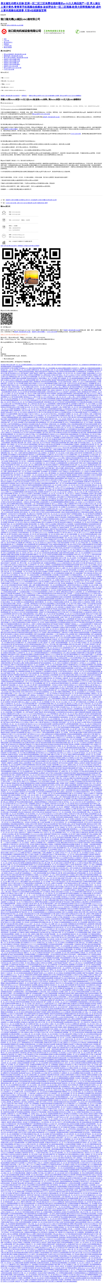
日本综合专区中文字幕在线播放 (17, 514)
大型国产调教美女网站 (64, 1003)
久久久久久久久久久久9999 (90, 1191)
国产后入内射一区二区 (34, 1137)
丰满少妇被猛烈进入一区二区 (92, 895)
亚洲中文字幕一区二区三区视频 (46, 817)
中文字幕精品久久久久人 (52, 910)
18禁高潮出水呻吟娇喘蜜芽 (64, 393)
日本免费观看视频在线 (79, 1125)
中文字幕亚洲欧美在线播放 (84, 402)
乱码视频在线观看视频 (59, 734)
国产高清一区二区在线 (11, 620)
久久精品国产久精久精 (87, 1183)
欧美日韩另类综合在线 (88, 781)
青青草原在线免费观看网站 (31, 754)
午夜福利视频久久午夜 (65, 1256)
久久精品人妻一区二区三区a (43, 439)
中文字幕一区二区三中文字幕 (53, 920)
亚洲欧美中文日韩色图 (77, 1003)
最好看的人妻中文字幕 (95, 832)
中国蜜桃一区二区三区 (71, 414)
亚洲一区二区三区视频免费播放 (88, 1198)
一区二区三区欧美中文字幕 (26, 1229)
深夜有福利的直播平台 (19, 1156)
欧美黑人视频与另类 (49, 1125)
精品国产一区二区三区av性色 (73, 695)
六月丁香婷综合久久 (9, 666)
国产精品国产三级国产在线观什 (62, 425)
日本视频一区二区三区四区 (81, 437)
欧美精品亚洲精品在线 (42, 746)
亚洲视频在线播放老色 (69, 1013)
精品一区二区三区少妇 (80, 1081)
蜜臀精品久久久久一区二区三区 (15, 974)
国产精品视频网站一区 (44, 641)
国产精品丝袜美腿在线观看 (67, 768)
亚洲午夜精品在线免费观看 (55, 537)
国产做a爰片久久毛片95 (25, 1010)
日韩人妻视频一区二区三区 (20, 780)
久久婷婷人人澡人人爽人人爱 (49, 395)
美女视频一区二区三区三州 (89, 1178)
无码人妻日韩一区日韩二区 (54, 939)
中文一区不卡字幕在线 (48, 463)
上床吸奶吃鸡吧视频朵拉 (40, 802)
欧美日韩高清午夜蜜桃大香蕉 (17, 683)
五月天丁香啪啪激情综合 (24, 1042)
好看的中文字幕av (60, 688)
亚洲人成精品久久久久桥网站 (81, 551)
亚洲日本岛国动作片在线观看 (55, 630)
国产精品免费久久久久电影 (39, 1073)
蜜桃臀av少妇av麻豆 (71, 798)
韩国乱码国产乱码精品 (38, 510)
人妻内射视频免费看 (44, 456)
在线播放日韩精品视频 (8, 652)
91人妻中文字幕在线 (78, 1064)
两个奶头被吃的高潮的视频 (68, 431)
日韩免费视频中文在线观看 (11, 751)
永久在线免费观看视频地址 (38, 619)
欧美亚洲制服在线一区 (42, 422)
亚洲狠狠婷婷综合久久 (19, 576)
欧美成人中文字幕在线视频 (74, 412)
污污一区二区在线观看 (22, 429)
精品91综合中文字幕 (43, 774)
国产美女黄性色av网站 (18, 663)
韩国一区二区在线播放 (94, 729)
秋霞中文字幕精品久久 (21, 697)
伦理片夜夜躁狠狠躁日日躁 (16, 742)
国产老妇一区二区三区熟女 (41, 1024)
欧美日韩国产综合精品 (53, 808)
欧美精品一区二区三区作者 (38, 813)
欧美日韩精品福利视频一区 (18, 530)
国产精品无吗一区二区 (25, 912)
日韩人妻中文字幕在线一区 (73, 1049)
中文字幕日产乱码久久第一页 (90, 503)
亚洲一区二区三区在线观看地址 (45, 795)
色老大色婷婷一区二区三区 (18, 427)
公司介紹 (6, 40)
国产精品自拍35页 (91, 563)
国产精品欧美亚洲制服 (83, 693)
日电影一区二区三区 (94, 1269)
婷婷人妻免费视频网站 (25, 785)
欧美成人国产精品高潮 (78, 425)
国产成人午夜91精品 (80, 797)
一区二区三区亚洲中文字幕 (54, 693)
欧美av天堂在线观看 (95, 785)
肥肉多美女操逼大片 (18, 659)
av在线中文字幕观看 (89, 471)
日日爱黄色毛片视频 (48, 461)
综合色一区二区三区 (70, 498)
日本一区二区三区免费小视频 (14, 500)
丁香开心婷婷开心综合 (14, 1247)
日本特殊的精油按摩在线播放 (49, 553)
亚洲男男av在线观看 (46, 508)
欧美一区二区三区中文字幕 (27, 439)
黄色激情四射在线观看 (31, 659)
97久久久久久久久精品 (85, 681)
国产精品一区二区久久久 (20, 493)
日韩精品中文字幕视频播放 (43, 741)
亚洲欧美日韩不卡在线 (50, 1042)
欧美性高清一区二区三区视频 (48, 719)
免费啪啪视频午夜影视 (90, 686)
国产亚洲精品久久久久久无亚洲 (38, 1161)
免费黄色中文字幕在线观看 (62, 659)
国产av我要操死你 (45, 1225)
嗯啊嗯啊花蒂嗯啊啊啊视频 (83, 774)
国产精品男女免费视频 (93, 514)
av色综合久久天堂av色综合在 (40, 981)
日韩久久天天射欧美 (87, 820)
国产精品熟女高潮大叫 (66, 671)
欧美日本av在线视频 (25, 698)
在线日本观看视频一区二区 (65, 1218)
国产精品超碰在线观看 (44, 742)
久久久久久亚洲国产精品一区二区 (72, 454)
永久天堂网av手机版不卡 (9, 581)
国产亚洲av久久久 (31, 907)
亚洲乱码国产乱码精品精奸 (69, 698)
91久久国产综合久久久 (59, 1117)
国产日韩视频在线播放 (59, 385)
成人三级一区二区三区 (14, 1007)
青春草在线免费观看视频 (35, 485)
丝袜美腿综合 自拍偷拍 (23, 1061)
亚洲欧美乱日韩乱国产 (39, 786)
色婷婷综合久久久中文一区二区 (87, 483)
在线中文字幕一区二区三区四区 (67, 558)
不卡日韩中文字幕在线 (14, 761)
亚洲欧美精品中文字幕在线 (34, 427)
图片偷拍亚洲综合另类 (35, 1240)
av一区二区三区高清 (25, 1169)
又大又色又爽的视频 (33, 681)
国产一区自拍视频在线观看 (42, 703)
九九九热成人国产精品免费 (11, 517)
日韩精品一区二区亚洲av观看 (26, 830)
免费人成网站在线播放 (47, 478)
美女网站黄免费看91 (15, 1034)
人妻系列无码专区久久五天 (22, 1168)
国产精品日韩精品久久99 (28, 741)
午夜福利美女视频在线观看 (66, 1147)
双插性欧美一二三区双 (34, 398)
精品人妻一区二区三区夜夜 (41, 1134)
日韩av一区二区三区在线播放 (9, 649)
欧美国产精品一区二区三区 (48, 1152)
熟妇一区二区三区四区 (18, 505)
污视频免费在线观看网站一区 (75, 859)
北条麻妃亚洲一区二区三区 (84, 498)
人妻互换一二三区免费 (22, 603)
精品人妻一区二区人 (74, 742)
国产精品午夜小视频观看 (40, 785)
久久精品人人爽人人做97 (55, 797)
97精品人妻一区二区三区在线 (57, 708)
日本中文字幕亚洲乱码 (50, 661)
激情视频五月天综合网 (79, 947)
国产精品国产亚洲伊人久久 (42, 930)
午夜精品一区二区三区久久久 (73, 1151)
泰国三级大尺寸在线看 (69, 449)
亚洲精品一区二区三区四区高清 (72, 980)
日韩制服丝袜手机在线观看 (8, 607)
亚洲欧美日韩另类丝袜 (69, 541)
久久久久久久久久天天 (63, 446)
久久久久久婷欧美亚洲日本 (34, 486)
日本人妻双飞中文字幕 (76, 946)
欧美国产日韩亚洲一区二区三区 (61, 895)
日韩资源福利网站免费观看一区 (92, 874)
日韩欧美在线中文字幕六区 (19, 485)
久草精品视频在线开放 (27, 847)
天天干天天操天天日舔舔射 (71, 1107)
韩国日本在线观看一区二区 (73, 627)
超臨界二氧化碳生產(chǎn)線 (51, 117)
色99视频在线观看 (80, 395)
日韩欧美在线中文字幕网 (91, 390)
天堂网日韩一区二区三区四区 (67, 1235)
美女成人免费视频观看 (41, 847)
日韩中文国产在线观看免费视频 (35, 1030)
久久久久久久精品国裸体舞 (45, 383)
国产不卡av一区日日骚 (48, 644)
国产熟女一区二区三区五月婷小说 (73, 802)
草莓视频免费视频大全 (13, 1203)
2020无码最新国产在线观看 (10, 715)
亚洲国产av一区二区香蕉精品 (13, 905)
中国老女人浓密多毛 (79, 763)
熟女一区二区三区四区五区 (71, 847)
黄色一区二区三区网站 (8, 429)
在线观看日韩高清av (34, 917)
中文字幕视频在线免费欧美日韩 (13, 624)
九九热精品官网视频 (44, 608)
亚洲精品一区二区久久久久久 (92, 930)
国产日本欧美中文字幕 (66, 800)
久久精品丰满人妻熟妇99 (86, 459)
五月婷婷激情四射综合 (69, 841)
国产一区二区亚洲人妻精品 (13, 856)
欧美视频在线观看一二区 (76, 727)
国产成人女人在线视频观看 (48, 403)
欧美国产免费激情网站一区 (50, 1273)
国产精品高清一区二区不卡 (94, 947)
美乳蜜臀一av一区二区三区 (64, 646)
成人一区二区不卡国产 (12, 588)
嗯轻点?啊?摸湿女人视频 (23, 988)
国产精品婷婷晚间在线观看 (19, 827)
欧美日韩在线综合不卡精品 (77, 1240)
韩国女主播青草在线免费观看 (76, 754)
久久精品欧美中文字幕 (64, 469)
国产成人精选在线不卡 (41, 1108)
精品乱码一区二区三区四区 (86, 688)
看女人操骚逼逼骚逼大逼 (87, 856)
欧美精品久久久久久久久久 (90, 476)
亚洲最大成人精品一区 (93, 1125)
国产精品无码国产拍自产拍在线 (24, 957)
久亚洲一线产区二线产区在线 (36, 1130)
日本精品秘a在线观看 (46, 1000)
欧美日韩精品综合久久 (39, 713)
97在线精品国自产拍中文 (8, 697)
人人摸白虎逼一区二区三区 (27, 798)
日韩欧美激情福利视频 (20, 927)
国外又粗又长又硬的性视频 (81, 790)
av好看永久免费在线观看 (35, 527)
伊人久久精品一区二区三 (70, 751)
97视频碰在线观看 (38, 1157)
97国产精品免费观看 (9, 695)
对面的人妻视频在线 (34, 381)
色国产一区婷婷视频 (67, 790)
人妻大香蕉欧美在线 (41, 1254)
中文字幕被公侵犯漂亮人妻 (16, 680)
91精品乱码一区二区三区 (62, 390)
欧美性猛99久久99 (36, 400)
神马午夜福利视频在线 (73, 530)
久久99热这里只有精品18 (26, 959)
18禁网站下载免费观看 (95, 790)
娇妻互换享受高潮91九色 (92, 597)
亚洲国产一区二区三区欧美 (69, 969)
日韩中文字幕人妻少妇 (23, 800)
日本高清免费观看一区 (48, 530)
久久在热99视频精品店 (19, 1179)
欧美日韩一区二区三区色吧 (19, 392)
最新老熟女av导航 (53, 371)
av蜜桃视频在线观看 (11, 437)
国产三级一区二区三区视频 (93, 1140)
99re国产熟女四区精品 (90, 1118)
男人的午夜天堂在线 (79, 715)
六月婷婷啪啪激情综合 (55, 652)
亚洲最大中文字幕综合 (7, 893)
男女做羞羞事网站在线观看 (16, 490)
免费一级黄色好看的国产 (11, 471)
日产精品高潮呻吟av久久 (28, 1018)
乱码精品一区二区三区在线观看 (90, 642)
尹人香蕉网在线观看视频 (71, 724)
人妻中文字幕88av (84, 414)
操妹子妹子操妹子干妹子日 (26, 414)
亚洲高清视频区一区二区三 (26, 537)
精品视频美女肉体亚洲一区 (52, 671)
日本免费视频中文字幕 (63, 759)
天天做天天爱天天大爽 (46, 480)
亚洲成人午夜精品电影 (15, 595)
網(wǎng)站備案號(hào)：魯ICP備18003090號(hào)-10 (15, 342)
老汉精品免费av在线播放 (58, 415)
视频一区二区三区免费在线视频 (92, 1100)
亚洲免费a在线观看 (38, 654)
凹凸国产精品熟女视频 (44, 419)
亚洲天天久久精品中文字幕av (27, 434)
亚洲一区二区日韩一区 (16, 1020)
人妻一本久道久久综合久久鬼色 (73, 537)
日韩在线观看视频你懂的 (47, 946)
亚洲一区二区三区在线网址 (43, 380)
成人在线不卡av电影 (80, 722)
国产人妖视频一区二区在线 (51, 1002)
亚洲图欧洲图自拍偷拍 (16, 503)
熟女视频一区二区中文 (25, 393)
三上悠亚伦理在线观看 (74, 1183)
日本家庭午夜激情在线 (66, 437)
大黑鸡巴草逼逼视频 (52, 1112)
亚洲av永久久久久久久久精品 (86, 1268)
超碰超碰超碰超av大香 (84, 1002)
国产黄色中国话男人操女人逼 (64, 824)
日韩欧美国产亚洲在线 (14, 690)
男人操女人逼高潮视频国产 (58, 866)
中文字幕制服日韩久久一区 (47, 727)
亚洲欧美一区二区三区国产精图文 (80, 815)
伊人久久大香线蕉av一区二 (79, 605)
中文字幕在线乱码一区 (83, 558)
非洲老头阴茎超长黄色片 (91, 478)
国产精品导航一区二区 (43, 907)
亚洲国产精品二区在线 (36, 1217)
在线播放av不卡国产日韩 (13, 481)
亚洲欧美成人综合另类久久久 (57, 752)
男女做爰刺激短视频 (73, 1212)
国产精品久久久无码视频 (59, 412)
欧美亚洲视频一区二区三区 (13, 1012)
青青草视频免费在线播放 (40, 431)
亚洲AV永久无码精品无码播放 (32, 522)
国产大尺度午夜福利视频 (76, 669)
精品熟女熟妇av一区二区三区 (37, 580)
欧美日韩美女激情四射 (74, 420)
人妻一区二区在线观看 (77, 691)
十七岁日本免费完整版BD (75, 658)
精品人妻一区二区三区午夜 (18, 507)
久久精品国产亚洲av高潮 (89, 495)
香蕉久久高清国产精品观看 (47, 934)
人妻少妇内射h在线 (22, 495)
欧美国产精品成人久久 (76, 471)
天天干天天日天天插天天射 (13, 1018)
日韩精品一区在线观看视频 (53, 564)
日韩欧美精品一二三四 (80, 515)
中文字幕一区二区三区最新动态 (54, 376)
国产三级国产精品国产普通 (18, 566)
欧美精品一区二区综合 (75, 502)
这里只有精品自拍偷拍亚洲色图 (23, 1079)
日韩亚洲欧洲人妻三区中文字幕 (53, 402)
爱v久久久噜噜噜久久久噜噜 (68, 808)
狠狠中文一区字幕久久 (79, 663)
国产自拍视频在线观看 (12, 1174)
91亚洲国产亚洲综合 (86, 375)
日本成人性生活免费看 (28, 1185)
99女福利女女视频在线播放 (22, 630)
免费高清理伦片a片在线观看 (66, 395)
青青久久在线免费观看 (28, 595)
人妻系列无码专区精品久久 (74, 585)
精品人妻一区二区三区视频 (8, 636)
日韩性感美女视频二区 (77, 1012)
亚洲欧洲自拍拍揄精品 (67, 1081)
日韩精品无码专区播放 (37, 637)
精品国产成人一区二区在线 (76, 478)
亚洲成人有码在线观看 (25, 1037)
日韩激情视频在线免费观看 (54, 751)
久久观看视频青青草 (61, 463)
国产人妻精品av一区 (70, 492)
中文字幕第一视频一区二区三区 (44, 1105)
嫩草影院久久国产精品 (35, 586)
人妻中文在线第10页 (75, 868)
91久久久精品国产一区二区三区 (68, 536)
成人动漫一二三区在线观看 (75, 1098)
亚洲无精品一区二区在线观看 (9, 807)
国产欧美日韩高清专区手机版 (10, 637)
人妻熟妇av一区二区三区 (32, 990)
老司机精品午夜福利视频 (51, 558)
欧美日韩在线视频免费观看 (82, 725)
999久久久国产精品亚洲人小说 (59, 881)
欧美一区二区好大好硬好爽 (73, 1063)
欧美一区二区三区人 (90, 527)
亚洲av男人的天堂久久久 (84, 1237)
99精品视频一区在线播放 (94, 797)
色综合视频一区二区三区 (70, 1093)
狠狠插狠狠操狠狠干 (8, 961)
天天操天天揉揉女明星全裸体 (45, 690)
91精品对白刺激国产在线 (77, 1076)
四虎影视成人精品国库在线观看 (68, 1237)
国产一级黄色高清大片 (18, 990)
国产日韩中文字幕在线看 (8, 876)
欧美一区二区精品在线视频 (27, 380)
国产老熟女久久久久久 (34, 734)
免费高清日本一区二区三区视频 (40, 370)
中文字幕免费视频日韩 (50, 576)
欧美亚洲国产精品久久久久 (75, 925)
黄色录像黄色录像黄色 (87, 385)
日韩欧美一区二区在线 (8, 846)
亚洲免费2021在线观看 (84, 1093)
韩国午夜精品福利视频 (93, 1081)
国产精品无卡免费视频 (36, 669)
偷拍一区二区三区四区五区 (58, 703)
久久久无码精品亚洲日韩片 (89, 730)
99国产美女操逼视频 (88, 973)
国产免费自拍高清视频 (70, 676)
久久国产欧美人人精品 (80, 668)
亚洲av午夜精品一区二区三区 (61, 373)
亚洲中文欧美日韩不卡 (85, 1196)
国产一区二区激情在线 (60, 690)
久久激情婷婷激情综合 (20, 946)
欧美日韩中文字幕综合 (14, 759)
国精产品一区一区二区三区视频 (59, 835)
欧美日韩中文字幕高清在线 (62, 615)
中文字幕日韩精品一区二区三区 (88, 434)
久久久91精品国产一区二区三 (41, 415)
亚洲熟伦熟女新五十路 (64, 1159)
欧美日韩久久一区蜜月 (29, 624)
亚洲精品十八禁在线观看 (77, 783)
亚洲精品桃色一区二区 (31, 908)
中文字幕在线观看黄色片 (32, 656)
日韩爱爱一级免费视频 (23, 1278)
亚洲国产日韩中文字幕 (59, 383)
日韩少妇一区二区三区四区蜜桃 (19, 739)
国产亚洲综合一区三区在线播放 (48, 849)
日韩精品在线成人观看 (46, 529)
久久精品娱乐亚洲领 (28, 568)
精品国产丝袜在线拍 (22, 607)
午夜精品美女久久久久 (58, 941)
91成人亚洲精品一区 (43, 453)
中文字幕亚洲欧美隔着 (76, 612)
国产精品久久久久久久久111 (13, 1190)
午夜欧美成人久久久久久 (13, 1105)
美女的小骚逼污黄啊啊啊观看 (33, 956)
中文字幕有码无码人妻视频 (30, 1098)
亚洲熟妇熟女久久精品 (77, 1154)
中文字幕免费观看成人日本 (70, 488)
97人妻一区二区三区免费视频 (22, 1125)
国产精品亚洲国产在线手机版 (43, 468)
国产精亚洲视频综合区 (61, 1096)
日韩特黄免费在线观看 (43, 866)
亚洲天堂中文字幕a (46, 507)
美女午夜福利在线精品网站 (34, 644)
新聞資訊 (6, 44)
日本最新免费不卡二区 (46, 502)
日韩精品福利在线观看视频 (58, 442)
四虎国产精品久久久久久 (15, 1098)
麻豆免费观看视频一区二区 (23, 790)
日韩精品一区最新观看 (82, 810)
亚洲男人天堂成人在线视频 (73, 639)
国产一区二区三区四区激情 (33, 995)
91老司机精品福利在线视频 (84, 417)
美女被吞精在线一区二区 (58, 798)
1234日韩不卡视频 (70, 1037)
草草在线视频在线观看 (27, 1108)
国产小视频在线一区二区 (19, 446)
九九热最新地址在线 (6, 469)
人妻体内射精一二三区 (63, 576)
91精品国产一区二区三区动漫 (53, 1069)
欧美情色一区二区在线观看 (45, 859)
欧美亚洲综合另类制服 (54, 758)
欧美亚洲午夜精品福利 (23, 700)
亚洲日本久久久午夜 (16, 803)
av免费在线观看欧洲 (87, 544)
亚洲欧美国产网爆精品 (80, 680)
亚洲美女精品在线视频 (50, 1041)
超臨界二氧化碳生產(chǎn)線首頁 (10, 95)
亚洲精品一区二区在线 (57, 473)
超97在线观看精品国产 (42, 544)
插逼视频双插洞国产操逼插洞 (30, 1059)
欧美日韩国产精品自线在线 (77, 773)
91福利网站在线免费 (57, 724)
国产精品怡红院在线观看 (35, 651)
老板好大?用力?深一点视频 (36, 551)
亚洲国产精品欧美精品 (83, 1112)
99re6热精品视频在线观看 (60, 1230)
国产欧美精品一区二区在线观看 (82, 617)
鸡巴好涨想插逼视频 (49, 712)
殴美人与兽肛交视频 (35, 583)
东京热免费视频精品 (33, 1225)
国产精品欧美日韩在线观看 (52, 668)
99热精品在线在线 (53, 536)
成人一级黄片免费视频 (56, 449)
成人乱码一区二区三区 (31, 407)
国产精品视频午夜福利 (67, 1079)
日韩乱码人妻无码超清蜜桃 (31, 502)
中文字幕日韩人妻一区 (89, 708)
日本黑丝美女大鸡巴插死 (32, 736)
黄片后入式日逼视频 (47, 539)
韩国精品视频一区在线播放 (24, 1191)
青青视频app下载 (78, 1181)
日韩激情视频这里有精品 (55, 408)
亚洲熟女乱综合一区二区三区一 (18, 461)
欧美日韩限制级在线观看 (16, 773)
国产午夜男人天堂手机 (53, 785)
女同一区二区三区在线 (56, 370)
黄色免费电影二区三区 (19, 593)
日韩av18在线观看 (9, 580)
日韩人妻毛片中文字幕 (78, 563)
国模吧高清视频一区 (69, 949)
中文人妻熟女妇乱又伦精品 (48, 375)
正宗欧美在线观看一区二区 (62, 603)
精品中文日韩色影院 (34, 483)
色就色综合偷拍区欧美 (38, 698)
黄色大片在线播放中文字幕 (49, 522)
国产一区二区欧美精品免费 (45, 546)
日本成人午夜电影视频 (47, 1186)
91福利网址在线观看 (81, 1278)
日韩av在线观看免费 (29, 544)
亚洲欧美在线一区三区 (73, 978)
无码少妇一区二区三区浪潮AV (50, 729)
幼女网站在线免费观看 (76, 400)
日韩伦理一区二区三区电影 (41, 1276)
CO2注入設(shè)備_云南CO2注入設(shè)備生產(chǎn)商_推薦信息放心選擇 (27, 203)
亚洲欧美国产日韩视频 (58, 869)
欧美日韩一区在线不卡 (39, 617)
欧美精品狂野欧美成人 (77, 1152)
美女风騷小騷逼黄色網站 (23, 846)
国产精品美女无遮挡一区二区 (85, 1013)
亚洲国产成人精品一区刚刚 (18, 1100)
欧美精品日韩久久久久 (11, 888)
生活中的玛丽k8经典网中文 (63, 780)
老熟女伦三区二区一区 (18, 402)
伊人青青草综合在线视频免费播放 (83, 1218)
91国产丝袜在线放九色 (86, 546)
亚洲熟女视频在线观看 (31, 663)
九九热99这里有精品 (70, 456)
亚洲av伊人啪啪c (19, 793)
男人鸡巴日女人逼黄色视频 (68, 700)
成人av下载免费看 (54, 437)
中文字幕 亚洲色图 (46, 412)
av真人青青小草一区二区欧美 (41, 1017)
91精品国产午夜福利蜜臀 (15, 778)
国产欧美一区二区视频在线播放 (44, 1212)
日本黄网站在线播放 (29, 954)
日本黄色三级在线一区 (58, 459)
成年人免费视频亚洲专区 (61, 420)
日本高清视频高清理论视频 (69, 788)
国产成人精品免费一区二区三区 (10, 466)
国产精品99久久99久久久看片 (21, 469)
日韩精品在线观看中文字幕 (34, 530)
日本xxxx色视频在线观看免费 (81, 649)
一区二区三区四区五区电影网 (91, 575)
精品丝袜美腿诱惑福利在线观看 (70, 564)
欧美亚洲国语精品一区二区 (26, 532)
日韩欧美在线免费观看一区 (27, 1151)
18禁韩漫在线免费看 (91, 529)
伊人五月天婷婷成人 (12, 532)
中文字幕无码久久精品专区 (91, 764)
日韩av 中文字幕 (50, 1096)
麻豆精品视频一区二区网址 (36, 524)
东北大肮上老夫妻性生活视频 (42, 388)
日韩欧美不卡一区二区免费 (33, 1244)
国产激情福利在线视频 (46, 858)
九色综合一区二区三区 (68, 485)
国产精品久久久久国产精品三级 (68, 578)
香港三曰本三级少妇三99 (17, 736)
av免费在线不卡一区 (12, 1113)
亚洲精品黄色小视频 (68, 1010)
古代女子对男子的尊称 (16, 451)
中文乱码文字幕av (22, 375)
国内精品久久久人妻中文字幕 (32, 397)
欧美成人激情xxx (53, 905)
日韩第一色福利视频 (79, 1190)
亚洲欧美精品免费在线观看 (25, 632)
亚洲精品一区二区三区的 (9, 678)
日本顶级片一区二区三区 (59, 761)
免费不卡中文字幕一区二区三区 (11, 476)
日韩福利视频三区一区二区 (91, 556)
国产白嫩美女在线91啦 (35, 1147)
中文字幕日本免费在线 (34, 1269)
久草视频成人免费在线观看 (46, 1098)
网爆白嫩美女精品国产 (57, 888)
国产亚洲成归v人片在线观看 (10, 439)
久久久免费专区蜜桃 (59, 1239)
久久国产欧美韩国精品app (13, 424)
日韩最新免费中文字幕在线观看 (85, 652)
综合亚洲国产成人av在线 (61, 598)
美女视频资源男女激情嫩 (22, 920)
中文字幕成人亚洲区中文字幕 (22, 1046)
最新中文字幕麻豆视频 (90, 859)
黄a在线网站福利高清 (92, 395)
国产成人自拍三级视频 (43, 627)
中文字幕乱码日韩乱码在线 (39, 744)
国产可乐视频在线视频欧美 (72, 1203)
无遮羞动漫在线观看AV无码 (42, 1266)
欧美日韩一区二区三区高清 (94, 891)
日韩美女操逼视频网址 (8, 671)
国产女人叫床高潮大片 (54, 1073)
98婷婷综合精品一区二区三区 (82, 1008)
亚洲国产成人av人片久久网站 (56, 458)
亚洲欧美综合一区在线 (14, 468)
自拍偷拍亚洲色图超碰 (11, 878)
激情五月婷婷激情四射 (29, 835)
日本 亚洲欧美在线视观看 (13, 600)
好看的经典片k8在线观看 (35, 461)
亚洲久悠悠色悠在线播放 (91, 993)
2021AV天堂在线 (38, 864)
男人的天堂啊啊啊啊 (90, 629)
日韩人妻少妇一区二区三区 (66, 713)
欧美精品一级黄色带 (6, 780)
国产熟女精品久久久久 (14, 373)
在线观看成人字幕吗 (54, 431)
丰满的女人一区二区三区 (28, 408)
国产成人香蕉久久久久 (23, 781)
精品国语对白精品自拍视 (8, 729)
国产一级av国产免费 (28, 625)
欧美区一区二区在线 (38, 515)
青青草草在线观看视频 (83, 431)
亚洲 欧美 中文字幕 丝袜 (21, 580)
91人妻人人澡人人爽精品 (76, 1271)
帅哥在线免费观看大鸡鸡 (70, 554)
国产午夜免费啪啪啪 (60, 908)
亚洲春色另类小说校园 (18, 783)
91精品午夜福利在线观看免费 (69, 512)
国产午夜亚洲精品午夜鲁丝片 (81, 580)
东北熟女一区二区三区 (28, 869)
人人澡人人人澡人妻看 (12, 698)
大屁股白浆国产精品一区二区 (71, 756)
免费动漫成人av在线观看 (56, 620)
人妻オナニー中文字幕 (49, 1271)
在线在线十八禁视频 (71, 1090)
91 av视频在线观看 (21, 695)
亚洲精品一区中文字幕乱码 (86, 571)
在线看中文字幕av (61, 956)
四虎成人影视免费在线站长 (23, 668)
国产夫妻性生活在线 (62, 1271)
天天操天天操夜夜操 (8, 651)
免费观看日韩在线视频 (46, 658)
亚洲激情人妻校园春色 (62, 400)
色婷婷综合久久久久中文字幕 (57, 595)
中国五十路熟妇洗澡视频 (40, 686)
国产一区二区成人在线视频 (15, 422)
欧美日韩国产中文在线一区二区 (10, 720)
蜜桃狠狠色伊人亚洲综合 (71, 370)
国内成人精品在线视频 (32, 1257)
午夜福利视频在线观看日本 (43, 503)
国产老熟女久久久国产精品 (30, 769)
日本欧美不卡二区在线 (81, 819)
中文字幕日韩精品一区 (12, 752)
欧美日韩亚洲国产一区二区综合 (89, 907)
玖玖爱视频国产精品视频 (62, 561)
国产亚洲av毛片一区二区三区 (54, 786)
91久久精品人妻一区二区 (13, 902)
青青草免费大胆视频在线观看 (59, 388)
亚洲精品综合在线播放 (54, 912)
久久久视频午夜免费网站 (13, 408)
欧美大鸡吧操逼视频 (32, 420)
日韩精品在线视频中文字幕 (94, 1074)
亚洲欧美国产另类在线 (50, 834)
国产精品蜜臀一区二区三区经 (22, 705)
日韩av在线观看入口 (24, 669)
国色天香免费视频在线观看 (86, 976)
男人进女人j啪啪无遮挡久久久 (91, 658)
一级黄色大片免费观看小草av (34, 832)
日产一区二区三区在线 (87, 581)
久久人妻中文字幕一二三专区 (33, 793)
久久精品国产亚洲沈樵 (31, 505)
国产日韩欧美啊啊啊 (64, 919)
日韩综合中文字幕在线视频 (38, 1112)
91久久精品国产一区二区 (55, 1093)
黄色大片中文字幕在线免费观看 (10, 912)
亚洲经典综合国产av (61, 1244)
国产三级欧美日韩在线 (19, 480)
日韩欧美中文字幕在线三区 (80, 666)
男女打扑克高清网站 (92, 522)
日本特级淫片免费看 (39, 1256)
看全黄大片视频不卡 (76, 759)
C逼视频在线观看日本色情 (66, 464)
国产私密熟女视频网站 (58, 410)
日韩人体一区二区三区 (80, 671)
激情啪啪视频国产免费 (93, 591)
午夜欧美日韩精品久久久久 (71, 685)
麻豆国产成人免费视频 (74, 737)
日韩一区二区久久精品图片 (81, 1264)
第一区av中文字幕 (57, 454)
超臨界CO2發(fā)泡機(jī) (11, 129)
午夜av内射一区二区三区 (35, 1224)
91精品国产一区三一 (11, 415)
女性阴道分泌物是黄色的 (43, 624)
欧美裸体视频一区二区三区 (37, 376)
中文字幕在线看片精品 (20, 664)
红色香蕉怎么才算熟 (87, 420)
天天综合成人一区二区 (8, 1240)
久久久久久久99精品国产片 (40, 851)
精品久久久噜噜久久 (89, 793)
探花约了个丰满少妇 (6, 973)
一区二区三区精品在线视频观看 (80, 849)
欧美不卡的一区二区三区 (64, 427)
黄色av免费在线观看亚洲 (90, 1137)
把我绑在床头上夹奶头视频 (55, 497)
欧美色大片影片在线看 (18, 407)
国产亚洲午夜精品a (94, 849)
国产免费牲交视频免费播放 (62, 691)
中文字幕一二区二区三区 (28, 795)
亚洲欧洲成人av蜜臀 (44, 1020)
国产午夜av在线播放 (28, 808)
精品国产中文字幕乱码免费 (73, 547)
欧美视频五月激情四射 (7, 675)
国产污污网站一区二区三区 (20, 661)
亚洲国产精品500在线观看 (19, 378)
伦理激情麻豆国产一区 (20, 681)
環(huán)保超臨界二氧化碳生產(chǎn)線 (15, 54)
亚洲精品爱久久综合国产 (19, 1129)
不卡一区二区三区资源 (7, 946)
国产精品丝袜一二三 (78, 968)
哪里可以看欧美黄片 (27, 1201)
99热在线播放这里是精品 (40, 949)
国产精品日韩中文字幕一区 (47, 1035)
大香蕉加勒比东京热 (52, 392)
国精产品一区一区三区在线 (24, 617)
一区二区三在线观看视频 (36, 647)
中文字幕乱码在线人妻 (58, 547)
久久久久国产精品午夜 (70, 480)
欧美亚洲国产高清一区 (43, 835)
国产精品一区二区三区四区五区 (84, 1091)
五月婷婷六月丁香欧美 (53, 591)
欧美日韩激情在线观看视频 (61, 861)
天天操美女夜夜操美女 (31, 688)
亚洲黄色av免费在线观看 (15, 625)
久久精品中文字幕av (34, 739)
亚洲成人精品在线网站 (31, 639)
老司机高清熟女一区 (63, 669)
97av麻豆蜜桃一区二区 (80, 591)
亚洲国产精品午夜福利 (30, 383)
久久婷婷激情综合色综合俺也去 (29, 385)
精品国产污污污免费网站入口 (91, 412)
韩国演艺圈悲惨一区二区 (42, 602)
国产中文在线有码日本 (82, 508)
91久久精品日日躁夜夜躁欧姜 (17, 622)
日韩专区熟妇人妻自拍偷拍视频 (77, 1129)
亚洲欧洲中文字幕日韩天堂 (91, 481)
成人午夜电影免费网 (37, 1042)
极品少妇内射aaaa (86, 746)
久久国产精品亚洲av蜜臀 (86, 761)
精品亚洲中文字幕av (60, 559)
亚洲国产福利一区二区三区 (70, 407)
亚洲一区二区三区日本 (81, 464)
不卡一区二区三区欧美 (27, 1251)
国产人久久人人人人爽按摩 (86, 532)
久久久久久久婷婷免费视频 (25, 581)
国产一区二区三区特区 (25, 471)
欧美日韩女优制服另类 (51, 763)
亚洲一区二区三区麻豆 (67, 819)
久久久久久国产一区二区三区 (17, 707)
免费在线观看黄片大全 (83, 954)
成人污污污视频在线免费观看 (84, 664)
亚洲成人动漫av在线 (18, 390)
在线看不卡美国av (70, 1164)
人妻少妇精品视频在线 (75, 1100)
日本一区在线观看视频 (91, 661)
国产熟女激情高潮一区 (94, 1193)
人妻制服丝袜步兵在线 (35, 603)
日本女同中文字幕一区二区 (87, 1259)
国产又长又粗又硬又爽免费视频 (35, 1069)
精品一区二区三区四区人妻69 (13, 747)
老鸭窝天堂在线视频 (53, 600)
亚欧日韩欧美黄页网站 (35, 368)
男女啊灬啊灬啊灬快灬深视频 (10, 676)
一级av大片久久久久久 (62, 781)
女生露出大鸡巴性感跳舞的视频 (91, 1244)
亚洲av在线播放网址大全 (49, 427)
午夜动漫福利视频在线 (30, 1213)
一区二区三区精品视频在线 (24, 786)
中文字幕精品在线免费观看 (50, 469)
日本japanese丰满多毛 (42, 595)
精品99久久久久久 (71, 508)
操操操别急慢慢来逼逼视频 (81, 632)
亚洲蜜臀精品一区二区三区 (73, 583)
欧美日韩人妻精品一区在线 (43, 764)
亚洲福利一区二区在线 (22, 922)
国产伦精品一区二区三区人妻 (21, 464)
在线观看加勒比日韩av (70, 1022)
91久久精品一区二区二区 (36, 702)
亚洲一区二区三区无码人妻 (16, 639)
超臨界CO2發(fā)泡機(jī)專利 (12, 59)
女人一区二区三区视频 (12, 1024)
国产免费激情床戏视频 (32, 727)
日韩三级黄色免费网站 (62, 644)
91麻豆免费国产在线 (28, 747)
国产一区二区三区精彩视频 (15, 1118)
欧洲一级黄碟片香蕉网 (71, 630)
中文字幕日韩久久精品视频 (65, 680)
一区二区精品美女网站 (32, 575)
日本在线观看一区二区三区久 (76, 1262)
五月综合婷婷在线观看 (44, 724)
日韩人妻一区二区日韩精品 (92, 458)
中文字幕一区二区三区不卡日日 (53, 647)
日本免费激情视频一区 (47, 1183)
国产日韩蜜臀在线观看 (34, 1083)
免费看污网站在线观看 (12, 554)
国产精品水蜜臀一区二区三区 (26, 1095)
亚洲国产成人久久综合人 (29, 1057)
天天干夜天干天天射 (71, 439)
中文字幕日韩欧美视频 (11, 819)
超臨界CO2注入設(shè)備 (11, 66)
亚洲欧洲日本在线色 (62, 432)
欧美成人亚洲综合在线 (14, 608)
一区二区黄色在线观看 (26, 1220)
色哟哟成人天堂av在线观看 (66, 634)
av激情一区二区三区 (67, 568)
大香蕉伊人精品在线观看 (43, 436)
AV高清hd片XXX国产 (14, 388)
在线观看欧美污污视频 (31, 874)
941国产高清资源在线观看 (68, 466)
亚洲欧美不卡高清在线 (12, 944)
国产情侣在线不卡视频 (39, 678)
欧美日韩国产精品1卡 (44, 588)
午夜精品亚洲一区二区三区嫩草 (10, 798)
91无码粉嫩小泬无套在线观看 (60, 575)
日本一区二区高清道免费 (61, 1166)
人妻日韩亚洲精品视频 (16, 536)
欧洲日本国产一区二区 (62, 1137)
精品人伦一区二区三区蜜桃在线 (48, 964)
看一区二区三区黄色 (21, 412)
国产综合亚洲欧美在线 (91, 425)
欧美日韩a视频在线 (50, 759)
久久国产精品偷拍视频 (8, 988)
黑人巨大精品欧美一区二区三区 (57, 686)
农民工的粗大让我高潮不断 (63, 863)
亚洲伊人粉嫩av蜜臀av (34, 890)
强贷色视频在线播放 (55, 819)
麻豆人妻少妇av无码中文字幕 (72, 544)
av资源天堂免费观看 (51, 810)
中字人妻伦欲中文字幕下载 (36, 495)
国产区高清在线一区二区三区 (13, 820)
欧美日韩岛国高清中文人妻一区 (93, 486)
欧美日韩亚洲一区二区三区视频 (41, 881)
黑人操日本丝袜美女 (20, 1035)
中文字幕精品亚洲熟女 (75, 575)
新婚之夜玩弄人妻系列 (45, 410)
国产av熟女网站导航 (58, 1000)
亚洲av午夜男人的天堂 (51, 475)
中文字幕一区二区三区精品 (77, 542)
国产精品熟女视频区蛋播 (62, 829)
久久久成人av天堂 (24, 583)
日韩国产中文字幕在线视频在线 (48, 612)
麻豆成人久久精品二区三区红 (75, 703)
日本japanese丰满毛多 (14, 829)
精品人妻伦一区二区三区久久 (50, 629)
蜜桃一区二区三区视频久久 (18, 1064)
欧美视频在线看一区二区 (35, 815)
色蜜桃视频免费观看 (12, 417)
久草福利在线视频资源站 (28, 764)
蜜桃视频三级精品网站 (41, 458)
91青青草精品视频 (78, 393)
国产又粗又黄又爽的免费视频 (69, 654)
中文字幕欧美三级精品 (23, 932)
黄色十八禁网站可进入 (34, 730)
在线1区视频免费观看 (85, 407)
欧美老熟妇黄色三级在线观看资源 (27, 627)
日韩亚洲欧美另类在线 (15, 585)
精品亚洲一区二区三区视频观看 (81, 795)
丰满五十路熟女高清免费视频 (80, 586)
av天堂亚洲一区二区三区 (82, 1147)
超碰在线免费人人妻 (58, 1196)
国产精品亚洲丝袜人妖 (19, 644)
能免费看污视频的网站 (30, 1262)
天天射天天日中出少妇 (73, 383)
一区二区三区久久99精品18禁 (80, 651)
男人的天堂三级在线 (92, 822)
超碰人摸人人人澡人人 (58, 508)
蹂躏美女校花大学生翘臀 (13, 642)
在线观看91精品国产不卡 (45, 492)
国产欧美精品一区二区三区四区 (88, 380)
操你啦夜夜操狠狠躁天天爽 (79, 378)
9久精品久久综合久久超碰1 (11, 380)
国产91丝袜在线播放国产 (69, 519)
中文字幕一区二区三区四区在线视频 (22, 910)
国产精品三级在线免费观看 (8, 786)
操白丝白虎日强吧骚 (54, 444)
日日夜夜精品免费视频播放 (83, 1168)
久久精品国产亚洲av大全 (53, 466)
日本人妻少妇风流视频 (40, 625)
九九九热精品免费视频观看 (72, 1000)
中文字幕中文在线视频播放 (50, 586)
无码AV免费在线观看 (37, 666)
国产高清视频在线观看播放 (52, 1061)
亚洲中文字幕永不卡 (39, 1237)
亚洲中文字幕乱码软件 (25, 620)
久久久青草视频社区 (71, 429)
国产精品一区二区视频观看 (38, 968)
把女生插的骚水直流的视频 (80, 778)
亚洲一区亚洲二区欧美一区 (58, 1266)
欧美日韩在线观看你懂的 (23, 666)
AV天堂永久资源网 (59, 695)
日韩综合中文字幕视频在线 (84, 896)
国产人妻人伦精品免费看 (39, 980)
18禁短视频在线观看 (85, 786)
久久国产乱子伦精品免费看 (15, 1013)
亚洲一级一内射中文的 (41, 717)
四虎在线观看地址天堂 (24, 558)
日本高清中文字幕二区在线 (26, 844)
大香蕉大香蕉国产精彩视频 (31, 425)
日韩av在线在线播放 (19, 1227)
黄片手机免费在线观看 (22, 556)
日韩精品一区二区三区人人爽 (68, 827)
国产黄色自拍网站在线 (75, 881)
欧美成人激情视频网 (83, 788)
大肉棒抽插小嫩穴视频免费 (80, 995)
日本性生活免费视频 (34, 375)
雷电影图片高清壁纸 (90, 1003)
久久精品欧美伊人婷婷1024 (70, 408)
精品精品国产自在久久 (93, 668)
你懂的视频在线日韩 (95, 1144)
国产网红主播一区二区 (85, 488)
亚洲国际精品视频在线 (31, 863)
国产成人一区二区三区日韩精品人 (62, 1207)
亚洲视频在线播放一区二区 (79, 514)
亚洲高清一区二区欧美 (12, 776)
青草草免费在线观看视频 (86, 998)
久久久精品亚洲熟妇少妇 (16, 822)
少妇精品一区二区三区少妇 (60, 1118)
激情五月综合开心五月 (92, 825)
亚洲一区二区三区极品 (86, 422)
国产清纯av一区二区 (62, 375)
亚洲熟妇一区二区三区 (18, 908)
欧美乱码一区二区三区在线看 (82, 566)
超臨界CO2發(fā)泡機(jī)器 (11, 62)
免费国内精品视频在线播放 (34, 929)
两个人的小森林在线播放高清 (64, 673)
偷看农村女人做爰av (64, 1130)
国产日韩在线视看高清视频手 (93, 1102)
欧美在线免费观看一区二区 (80, 966)
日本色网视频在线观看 (63, 622)
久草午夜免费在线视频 (55, 422)
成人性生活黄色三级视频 (28, 1007)
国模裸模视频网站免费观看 (61, 502)
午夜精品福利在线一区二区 (68, 880)
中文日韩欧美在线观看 (78, 614)
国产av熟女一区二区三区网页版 (30, 1025)
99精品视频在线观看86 (49, 737)
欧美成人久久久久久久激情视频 (26, 636)
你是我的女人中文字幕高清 (68, 896)
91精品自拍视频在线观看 (16, 529)
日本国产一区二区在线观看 (62, 946)
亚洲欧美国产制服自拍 (25, 744)
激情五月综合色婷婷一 (88, 583)
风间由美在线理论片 (32, 378)
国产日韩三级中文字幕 (49, 432)
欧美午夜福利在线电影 (44, 639)
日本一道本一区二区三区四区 (32, 451)
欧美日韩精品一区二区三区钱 (41, 1149)
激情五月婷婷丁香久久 (72, 688)
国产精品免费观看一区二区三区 (63, 614)
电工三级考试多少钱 (33, 403)
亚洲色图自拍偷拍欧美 (73, 1020)
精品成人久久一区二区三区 (14, 1212)
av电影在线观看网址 (54, 717)
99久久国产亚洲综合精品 (86, 408)
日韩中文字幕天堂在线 (21, 483)
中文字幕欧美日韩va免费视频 (66, 964)
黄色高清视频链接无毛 (83, 676)
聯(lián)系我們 (8, 47)
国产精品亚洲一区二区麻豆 (14, 1054)
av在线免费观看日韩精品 (53, 1079)
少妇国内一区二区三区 (16, 868)
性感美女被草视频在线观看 (68, 1030)
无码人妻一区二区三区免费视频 (13, 571)
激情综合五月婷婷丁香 (93, 659)
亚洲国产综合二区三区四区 (44, 942)
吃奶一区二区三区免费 (16, 383)
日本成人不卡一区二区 (66, 852)
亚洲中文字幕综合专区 (7, 1146)
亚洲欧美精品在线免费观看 (66, 846)
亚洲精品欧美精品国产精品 (75, 1186)
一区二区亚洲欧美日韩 (18, 1171)
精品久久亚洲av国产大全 (26, 605)
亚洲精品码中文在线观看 (57, 930)
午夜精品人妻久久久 (53, 876)
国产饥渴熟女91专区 (6, 896)
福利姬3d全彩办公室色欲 (88, 397)
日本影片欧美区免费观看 (28, 1200)
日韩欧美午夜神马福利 (54, 1251)
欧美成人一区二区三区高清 (41, 898)
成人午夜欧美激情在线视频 (92, 368)
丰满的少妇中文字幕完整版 (35, 827)
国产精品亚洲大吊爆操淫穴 (50, 464)
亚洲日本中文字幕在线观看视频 (83, 568)
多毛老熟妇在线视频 (36, 1271)
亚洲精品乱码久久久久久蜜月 (82, 971)
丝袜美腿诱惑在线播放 (21, 524)
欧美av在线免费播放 (48, 603)
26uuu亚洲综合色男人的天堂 (60, 998)
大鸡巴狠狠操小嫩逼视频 (17, 456)
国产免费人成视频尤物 (28, 905)
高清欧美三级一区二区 (66, 629)
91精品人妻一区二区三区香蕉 (73, 869)
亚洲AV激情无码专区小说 (28, 691)
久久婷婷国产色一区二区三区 (36, 564)
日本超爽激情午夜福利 (35, 1279)
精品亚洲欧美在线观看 (35, 559)
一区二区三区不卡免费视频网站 (69, 1002)
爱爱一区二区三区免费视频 (34, 683)
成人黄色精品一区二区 (53, 1081)
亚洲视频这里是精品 (6, 991)
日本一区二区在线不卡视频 (78, 373)
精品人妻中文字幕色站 (60, 1085)
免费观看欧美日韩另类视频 (29, 690)
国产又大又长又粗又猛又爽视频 (83, 766)
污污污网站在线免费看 (27, 1266)
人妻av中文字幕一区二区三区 (29, 410)
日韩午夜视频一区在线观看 (23, 1078)
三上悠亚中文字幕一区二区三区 (50, 520)
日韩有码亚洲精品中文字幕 (47, 673)
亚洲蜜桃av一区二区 (19, 688)
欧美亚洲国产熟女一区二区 (21, 573)
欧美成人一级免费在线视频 (77, 468)
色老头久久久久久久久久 (33, 507)
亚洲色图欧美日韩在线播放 (10, 605)
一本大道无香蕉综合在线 (56, 954)
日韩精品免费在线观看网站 (21, 1161)
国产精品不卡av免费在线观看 (23, 851)
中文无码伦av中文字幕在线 (65, 929)
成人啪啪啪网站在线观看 (23, 671)
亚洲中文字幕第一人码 (8, 993)
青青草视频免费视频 (17, 520)
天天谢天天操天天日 (20, 486)
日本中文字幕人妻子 (63, 612)
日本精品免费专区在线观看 (61, 773)
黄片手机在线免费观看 (23, 834)
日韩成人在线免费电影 (25, 763)
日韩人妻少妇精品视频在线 (83, 1122)
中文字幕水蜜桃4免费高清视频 (16, 861)
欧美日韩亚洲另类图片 (62, 683)
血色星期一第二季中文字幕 (18, 563)
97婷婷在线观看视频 (7, 1076)
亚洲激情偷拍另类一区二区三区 (54, 747)
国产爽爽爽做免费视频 (91, 1274)
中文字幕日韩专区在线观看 (86, 771)
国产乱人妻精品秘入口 (37, 671)
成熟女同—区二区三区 (80, 839)
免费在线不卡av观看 (67, 632)
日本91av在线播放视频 (8, 553)
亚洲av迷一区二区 (97, 485)
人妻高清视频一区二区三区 (23, 841)
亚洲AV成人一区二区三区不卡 (53, 488)
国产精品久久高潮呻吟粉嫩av (33, 852)
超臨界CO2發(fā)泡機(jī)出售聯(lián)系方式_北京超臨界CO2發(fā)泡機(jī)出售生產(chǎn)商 (31, 200)
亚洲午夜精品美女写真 (30, 492)
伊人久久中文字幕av (24, 400)
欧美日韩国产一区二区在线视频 (19, 758)
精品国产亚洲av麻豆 (18, 1183)
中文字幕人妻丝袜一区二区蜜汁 (46, 642)
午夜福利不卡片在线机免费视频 (21, 891)
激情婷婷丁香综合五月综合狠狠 (81, 475)
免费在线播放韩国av (91, 381)
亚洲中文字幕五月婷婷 (66, 900)
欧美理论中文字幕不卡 (66, 580)
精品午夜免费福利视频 (35, 729)
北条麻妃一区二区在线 (27, 468)
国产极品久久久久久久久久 (91, 400)
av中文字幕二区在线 (59, 583)
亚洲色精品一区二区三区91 (19, 398)
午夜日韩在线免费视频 (7, 934)
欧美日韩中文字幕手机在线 (41, 708)
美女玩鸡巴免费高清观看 (84, 429)
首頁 (5, 39)
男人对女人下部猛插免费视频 (71, 422)
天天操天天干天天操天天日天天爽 (14, 956)
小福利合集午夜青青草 (35, 896)
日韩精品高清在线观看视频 (73, 941)
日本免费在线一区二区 (79, 522)
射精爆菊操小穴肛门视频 (91, 505)
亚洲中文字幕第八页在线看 (58, 707)
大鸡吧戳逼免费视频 (92, 1042)
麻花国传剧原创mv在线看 (32, 783)
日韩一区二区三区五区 (12, 431)
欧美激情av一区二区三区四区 (91, 1151)
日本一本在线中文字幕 (25, 810)
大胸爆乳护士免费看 (12, 763)
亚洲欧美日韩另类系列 (89, 419)
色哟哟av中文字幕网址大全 (27, 746)
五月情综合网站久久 (22, 1130)
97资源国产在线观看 (44, 407)
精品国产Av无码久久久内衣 (20, 478)
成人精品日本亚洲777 (16, 978)
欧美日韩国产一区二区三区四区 (28, 1085)
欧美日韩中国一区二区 (92, 444)
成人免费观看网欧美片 (48, 956)
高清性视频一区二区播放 (21, 1147)
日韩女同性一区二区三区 (91, 703)
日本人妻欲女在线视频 (69, 652)
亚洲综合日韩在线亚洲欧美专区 (75, 458)
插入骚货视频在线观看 (70, 747)
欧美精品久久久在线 (89, 454)
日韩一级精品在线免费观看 (68, 785)
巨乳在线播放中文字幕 (14, 454)
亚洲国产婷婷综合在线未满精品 (92, 732)
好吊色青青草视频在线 (8, 971)
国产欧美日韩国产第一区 (61, 461)
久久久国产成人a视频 (22, 1279)
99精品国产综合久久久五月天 (87, 908)
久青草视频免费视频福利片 (41, 652)
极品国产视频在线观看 (58, 380)
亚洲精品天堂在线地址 (65, 1064)
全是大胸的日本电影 (15, 691)
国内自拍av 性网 (94, 1007)
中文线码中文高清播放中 (87, 742)
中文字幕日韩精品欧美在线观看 (74, 1234)
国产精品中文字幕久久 (90, 461)
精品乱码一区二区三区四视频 (36, 664)
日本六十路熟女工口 (41, 441)
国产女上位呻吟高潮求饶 (17, 656)
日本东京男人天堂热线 (8, 841)
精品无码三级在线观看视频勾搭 (69, 876)
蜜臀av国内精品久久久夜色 (85, 439)
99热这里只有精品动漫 (24, 812)
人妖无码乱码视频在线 (40, 1188)
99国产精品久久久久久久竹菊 (66, 1071)
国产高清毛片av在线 (39, 957)
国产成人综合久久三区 (26, 431)
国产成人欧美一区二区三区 (10, 817)
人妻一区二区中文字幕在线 (52, 515)
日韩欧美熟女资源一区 (69, 720)
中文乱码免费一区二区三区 (55, 807)
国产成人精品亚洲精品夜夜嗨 (21, 646)
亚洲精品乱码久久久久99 (90, 549)
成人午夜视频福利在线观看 (13, 1266)
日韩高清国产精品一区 (73, 588)
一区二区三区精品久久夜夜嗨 (50, 1227)
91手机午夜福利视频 (29, 422)
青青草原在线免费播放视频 (48, 381)
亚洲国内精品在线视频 (67, 844)
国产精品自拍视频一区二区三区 (46, 534)
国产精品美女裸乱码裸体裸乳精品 (43, 951)
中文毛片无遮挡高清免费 (79, 590)
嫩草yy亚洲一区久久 (13, 881)
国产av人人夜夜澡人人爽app (60, 503)
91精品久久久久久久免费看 (16, 852)
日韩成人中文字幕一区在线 (43, 547)
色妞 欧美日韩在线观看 (51, 1235)
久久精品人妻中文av (57, 676)
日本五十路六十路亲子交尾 (18, 858)
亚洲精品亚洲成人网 (36, 891)
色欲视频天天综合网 (38, 1264)
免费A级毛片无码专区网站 (58, 588)
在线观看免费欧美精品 (15, 969)
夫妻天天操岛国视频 (39, 634)
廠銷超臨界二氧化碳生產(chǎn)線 (13, 56)
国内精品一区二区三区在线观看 (11, 764)
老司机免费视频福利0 (61, 1183)
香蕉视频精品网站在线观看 (43, 1115)
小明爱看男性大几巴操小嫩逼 (76, 529)
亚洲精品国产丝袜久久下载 (49, 854)
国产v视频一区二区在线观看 (57, 830)
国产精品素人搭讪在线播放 (58, 608)
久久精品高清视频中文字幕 (26, 749)
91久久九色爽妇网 (54, 636)
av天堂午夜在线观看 (48, 559)
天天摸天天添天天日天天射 (55, 1254)
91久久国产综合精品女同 (93, 829)
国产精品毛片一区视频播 (87, 383)
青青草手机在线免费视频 (31, 773)
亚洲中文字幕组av (58, 480)
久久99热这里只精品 (31, 1163)
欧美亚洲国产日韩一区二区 (89, 595)
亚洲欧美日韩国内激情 (41, 844)
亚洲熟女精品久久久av (86, 593)
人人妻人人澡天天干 (60, 486)
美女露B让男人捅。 (87, 637)
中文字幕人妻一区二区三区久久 (65, 493)
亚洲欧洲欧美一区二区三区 (51, 864)
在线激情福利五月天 (68, 647)
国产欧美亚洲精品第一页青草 (22, 1195)
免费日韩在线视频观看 (93, 388)
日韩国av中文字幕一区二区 (80, 1034)
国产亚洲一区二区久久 (67, 515)
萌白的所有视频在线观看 (88, 1049)
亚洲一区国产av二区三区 (74, 559)
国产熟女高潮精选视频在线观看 (24, 802)
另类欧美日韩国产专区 (76, 561)
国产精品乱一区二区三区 (86, 752)
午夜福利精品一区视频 (34, 395)
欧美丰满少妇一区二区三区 (54, 885)
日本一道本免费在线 (60, 1124)
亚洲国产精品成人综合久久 (73, 830)
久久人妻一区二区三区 (59, 397)
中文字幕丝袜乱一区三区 (42, 1015)
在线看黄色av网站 (29, 1015)
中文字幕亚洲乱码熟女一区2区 (20, 1008)
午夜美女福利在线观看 (84, 798)
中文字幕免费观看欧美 (42, 434)
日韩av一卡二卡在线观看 (63, 890)
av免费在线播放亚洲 (63, 661)
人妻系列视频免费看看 (24, 649)
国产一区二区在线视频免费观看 (33, 868)
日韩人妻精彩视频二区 (70, 935)
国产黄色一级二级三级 (64, 1156)
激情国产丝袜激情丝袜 (76, 895)
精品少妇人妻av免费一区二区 (77, 644)
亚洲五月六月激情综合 (83, 602)
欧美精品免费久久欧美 (22, 968)
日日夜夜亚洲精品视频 (88, 830)
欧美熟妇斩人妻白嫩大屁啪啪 (75, 686)
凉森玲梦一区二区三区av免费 (71, 678)
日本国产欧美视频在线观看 (54, 554)
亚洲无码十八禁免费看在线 (74, 708)
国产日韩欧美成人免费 (7, 647)
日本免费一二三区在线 (73, 593)
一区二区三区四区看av (31, 1274)
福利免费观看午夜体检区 (39, 966)
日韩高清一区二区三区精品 (79, 837)
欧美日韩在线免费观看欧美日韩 (47, 791)
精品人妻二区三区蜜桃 (26, 1024)
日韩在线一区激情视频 (11, 1229)
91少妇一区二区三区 (58, 492)
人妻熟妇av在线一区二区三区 (75, 764)
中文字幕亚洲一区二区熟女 (55, 498)
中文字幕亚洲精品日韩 (56, 935)
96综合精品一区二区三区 (29, 534)
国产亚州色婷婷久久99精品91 (72, 620)
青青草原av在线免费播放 (23, 971)
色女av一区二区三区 (35, 553)
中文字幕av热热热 (58, 656)
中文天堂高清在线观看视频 (39, 591)
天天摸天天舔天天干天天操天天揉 (92, 695)
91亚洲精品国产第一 (94, 1156)
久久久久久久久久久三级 (91, 1041)
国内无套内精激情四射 (94, 944)
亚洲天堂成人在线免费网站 (65, 566)
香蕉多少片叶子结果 (28, 458)
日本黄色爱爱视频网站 (25, 1222)
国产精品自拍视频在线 (76, 386)
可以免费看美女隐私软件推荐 (36, 1281)
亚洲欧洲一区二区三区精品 (60, 1127)
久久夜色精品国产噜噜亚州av (9, 871)
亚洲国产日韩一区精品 (48, 390)
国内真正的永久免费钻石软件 (84, 885)
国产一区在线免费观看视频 (73, 595)
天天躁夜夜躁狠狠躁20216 (40, 912)
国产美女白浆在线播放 (90, 1098)
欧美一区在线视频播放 (47, 451)
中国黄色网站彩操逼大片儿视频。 (76, 517)
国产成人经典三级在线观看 (79, 719)
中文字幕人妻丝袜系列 (63, 917)
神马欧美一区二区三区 (62, 1261)
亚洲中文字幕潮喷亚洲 (69, 664)
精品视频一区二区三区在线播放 (74, 930)
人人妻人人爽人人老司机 (74, 397)
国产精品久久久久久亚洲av (21, 722)
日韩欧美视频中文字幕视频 (75, 690)
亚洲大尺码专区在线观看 (86, 1230)
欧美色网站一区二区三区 (13, 1093)
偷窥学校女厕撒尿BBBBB (29, 453)
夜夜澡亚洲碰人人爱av (51, 903)
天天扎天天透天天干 (69, 871)
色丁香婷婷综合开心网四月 (87, 756)
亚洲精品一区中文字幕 (90, 1076)
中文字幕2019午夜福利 (87, 415)
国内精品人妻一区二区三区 (32, 1193)
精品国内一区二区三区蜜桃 (55, 1046)
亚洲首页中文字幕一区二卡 (20, 1273)
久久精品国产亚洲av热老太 (30, 998)
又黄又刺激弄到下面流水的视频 (54, 886)
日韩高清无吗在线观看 (64, 475)
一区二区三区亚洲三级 (45, 386)
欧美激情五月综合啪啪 (28, 424)
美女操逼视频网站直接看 (91, 410)
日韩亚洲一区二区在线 (79, 1068)
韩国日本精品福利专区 (41, 371)
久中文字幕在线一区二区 (42, 749)
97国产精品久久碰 (42, 444)
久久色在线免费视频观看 (35, 919)
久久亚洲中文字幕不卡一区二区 (75, 410)
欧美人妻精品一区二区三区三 (59, 1029)
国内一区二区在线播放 (48, 368)
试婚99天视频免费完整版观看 (82, 712)
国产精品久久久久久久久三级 (87, 1139)
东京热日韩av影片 (34, 697)
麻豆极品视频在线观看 (52, 617)
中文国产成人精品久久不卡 (27, 517)
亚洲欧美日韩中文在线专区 (14, 769)
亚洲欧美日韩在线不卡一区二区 (53, 985)
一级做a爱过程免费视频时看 (48, 1261)
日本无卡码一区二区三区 (45, 385)
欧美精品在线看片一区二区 (29, 549)
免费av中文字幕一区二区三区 (59, 754)
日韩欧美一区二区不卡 (14, 1251)
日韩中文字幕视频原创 (34, 539)
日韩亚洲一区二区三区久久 (74, 419)
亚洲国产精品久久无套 (46, 861)
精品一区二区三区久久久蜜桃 (16, 805)
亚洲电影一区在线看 (39, 759)
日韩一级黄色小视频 (88, 913)
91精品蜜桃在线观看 (28, 778)
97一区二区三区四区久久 (75, 549)
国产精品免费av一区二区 (45, 1118)
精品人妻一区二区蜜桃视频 (52, 1030)
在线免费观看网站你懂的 (15, 419)
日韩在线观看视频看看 (11, 1096)
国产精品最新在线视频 (79, 824)
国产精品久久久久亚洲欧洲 (11, 525)
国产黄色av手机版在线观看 (66, 525)
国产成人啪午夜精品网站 (83, 541)
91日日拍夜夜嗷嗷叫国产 (89, 835)
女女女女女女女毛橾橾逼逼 (58, 961)
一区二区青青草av (10, 966)
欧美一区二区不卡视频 (88, 403)
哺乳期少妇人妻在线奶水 (56, 1176)
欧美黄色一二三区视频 (16, 405)
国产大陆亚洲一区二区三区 (38, 447)
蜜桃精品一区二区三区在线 (19, 539)
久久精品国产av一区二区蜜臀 (92, 615)
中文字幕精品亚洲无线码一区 (72, 497)
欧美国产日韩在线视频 (21, 629)
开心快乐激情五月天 (71, 507)
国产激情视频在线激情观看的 (41, 1029)
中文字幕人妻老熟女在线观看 (81, 983)
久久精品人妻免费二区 (60, 730)
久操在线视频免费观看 (25, 720)
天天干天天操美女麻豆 (52, 1181)
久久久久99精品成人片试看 (48, 917)
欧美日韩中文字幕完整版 (77, 622)
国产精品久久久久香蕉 (8, 922)
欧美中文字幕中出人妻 (27, 498)
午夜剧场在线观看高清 (25, 985)
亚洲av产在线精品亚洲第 (60, 658)
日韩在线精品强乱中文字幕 (31, 913)
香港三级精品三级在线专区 (64, 791)
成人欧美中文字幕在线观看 (48, 1193)
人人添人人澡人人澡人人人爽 (21, 693)
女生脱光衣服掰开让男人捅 (43, 761)
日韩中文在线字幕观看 (65, 825)
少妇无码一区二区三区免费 (93, 468)
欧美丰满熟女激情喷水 (50, 947)
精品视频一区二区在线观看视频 (85, 949)
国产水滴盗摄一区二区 (64, 378)
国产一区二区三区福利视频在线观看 (66, 483)
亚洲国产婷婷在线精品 (26, 751)
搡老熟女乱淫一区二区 (39, 466)
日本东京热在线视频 (80, 1061)
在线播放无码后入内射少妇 (26, 888)
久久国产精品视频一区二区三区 (49, 822)
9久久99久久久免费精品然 (71, 1024)
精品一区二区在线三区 (36, 771)
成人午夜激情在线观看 (15, 895)
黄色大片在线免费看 (88, 739)
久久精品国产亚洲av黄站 (65, 995)
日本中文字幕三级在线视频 (83, 485)
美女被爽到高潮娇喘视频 (54, 1091)
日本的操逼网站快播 (24, 1081)
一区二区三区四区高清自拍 (76, 1032)
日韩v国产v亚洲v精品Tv (21, 561)
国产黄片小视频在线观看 (19, 1041)
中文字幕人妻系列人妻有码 (22, 488)
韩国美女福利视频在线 (37, 1132)
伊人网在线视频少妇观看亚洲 (23, 515)
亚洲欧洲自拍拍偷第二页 (44, 1262)
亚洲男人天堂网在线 (20, 597)
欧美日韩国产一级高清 (42, 1174)
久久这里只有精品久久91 (46, 420)
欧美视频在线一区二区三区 (41, 437)
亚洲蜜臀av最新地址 (38, 985)
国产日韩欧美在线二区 (82, 702)
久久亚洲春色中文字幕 (20, 1146)
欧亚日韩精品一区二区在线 (71, 1254)
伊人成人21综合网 (73, 998)
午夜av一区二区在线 (77, 556)
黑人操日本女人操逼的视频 (50, 919)
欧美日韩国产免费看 (41, 1151)
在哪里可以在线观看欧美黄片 (90, 559)
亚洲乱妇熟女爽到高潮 (16, 425)
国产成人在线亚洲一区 (39, 417)
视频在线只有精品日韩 (66, 839)
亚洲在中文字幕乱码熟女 (46, 695)
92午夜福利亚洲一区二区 (31, 915)
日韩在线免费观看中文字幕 (25, 415)
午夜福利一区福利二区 (25, 878)
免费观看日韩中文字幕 (74, 503)
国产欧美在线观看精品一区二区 (47, 663)
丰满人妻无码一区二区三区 (52, 700)
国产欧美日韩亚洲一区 (81, 985)
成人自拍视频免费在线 (27, 602)
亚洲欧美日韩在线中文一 (90, 446)
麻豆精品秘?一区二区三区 (47, 615)
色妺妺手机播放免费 (50, 622)
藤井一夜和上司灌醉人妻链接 (60, 468)
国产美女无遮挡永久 (38, 668)
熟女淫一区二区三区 (50, 551)
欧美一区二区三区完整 (84, 630)
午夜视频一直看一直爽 (28, 585)
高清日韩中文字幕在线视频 (30, 1117)
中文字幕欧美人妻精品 (48, 891)
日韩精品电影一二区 (29, 503)
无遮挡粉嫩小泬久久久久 (59, 764)
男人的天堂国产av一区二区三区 (29, 588)
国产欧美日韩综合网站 (63, 815)
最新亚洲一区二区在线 (84, 1201)
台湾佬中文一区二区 (8, 527)
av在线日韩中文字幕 (33, 508)
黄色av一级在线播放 (59, 414)
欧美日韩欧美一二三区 (27, 1105)
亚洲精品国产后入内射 (60, 978)
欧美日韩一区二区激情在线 (38, 1144)
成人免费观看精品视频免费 (25, 437)
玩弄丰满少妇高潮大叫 (15, 436)
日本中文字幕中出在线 (42, 512)
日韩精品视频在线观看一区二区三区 (64, 1269)
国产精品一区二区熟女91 (86, 1107)
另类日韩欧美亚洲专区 (21, 527)
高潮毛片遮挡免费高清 (54, 649)
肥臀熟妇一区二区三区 (68, 1091)
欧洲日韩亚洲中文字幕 (7, 368)
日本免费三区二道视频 (41, 537)
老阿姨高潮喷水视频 (80, 891)
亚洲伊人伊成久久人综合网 (11, 873)
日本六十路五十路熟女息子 (20, 598)
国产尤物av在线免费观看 (84, 758)
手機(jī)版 (3, 25)
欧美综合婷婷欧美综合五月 (57, 1063)
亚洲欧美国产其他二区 (74, 1244)
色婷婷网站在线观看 (50, 495)
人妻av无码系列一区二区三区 (45, 1085)
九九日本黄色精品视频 (27, 703)
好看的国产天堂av (13, 371)
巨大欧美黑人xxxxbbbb (57, 1017)
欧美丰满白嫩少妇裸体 (76, 732)
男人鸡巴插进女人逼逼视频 (77, 683)
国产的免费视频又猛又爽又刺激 (77, 432)
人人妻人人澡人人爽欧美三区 (60, 386)
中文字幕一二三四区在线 (28, 1093)
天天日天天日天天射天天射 (47, 561)
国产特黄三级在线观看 (7, 488)
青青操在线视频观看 (38, 986)
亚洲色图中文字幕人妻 (71, 380)
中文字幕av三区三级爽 (47, 924)
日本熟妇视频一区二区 (76, 390)
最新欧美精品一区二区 (92, 927)
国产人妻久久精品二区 (35, 629)
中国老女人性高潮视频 (81, 493)
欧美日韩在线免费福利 (91, 773)
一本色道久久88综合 (57, 685)
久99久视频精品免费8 (48, 1166)
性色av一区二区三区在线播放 (12, 1029)
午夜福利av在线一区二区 (48, 890)
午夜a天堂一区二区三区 (50, 971)
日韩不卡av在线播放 (50, 524)
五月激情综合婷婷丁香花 (75, 463)
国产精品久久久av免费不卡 (60, 1274)
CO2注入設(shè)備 (9, 69)
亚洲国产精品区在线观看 (63, 398)
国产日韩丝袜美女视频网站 (34, 432)
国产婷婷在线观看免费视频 (45, 1100)
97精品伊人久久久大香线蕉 (57, 434)
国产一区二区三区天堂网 (12, 866)
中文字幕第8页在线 (10, 1124)
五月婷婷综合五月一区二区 (54, 417)
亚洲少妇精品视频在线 (71, 434)
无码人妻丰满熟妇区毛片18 (38, 800)
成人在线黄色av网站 (35, 478)
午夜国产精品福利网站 (15, 998)
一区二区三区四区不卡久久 (48, 1208)
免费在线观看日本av (79, 405)
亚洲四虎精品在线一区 (31, 1044)
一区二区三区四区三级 (28, 571)
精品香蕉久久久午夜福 (66, 1068)
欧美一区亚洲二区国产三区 (14, 568)
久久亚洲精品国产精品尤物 (84, 841)
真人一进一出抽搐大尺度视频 (80, 1086)
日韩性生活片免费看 (46, 963)
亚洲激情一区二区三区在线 (74, 866)
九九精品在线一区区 (79, 910)
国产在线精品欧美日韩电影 (66, 903)
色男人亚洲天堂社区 (91, 912)
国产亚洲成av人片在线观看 (75, 505)
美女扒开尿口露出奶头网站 (70, 447)
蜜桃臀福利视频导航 (20, 675)
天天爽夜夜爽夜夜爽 (45, 575)
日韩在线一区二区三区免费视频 (42, 605)
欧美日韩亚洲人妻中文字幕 (82, 1047)
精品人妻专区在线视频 (72, 1124)
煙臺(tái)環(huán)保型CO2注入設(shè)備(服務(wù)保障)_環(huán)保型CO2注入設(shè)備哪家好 (55, 95)
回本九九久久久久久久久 (44, 481)
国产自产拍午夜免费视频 (62, 1179)
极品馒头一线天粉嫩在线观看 (9, 756)
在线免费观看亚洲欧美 (78, 597)
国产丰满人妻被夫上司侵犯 (79, 603)
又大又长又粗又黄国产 (64, 514)
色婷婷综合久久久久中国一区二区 (69, 520)
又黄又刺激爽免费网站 (31, 991)
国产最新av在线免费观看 (48, 398)
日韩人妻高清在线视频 (39, 873)
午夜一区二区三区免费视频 (10, 1085)
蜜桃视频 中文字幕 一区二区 (52, 702)
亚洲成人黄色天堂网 (31, 824)
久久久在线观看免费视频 (40, 944)
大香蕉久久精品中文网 (32, 1129)
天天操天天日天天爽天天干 (90, 1224)
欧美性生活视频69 (34, 1252)
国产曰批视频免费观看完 (69, 402)
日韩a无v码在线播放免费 (79, 812)
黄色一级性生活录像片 (59, 476)
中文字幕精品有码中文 (27, 902)
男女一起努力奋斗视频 (66, 778)
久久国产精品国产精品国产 (60, 963)
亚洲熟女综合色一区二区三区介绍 (81, 469)
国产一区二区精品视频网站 (53, 698)
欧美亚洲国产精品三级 (19, 1076)
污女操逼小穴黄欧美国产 (26, 898)
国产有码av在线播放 (50, 393)
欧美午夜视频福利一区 (27, 1088)
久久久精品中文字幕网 (47, 710)
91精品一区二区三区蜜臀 (57, 1024)
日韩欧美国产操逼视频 (47, 500)
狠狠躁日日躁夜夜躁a (11, 725)
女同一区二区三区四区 (61, 924)
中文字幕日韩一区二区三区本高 (69, 571)
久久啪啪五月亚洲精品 (40, 1164)
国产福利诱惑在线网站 (58, 820)
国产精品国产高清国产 (57, 624)
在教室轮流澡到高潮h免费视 (67, 371)
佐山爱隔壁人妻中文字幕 (45, 773)
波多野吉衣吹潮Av (70, 641)
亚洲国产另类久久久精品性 (33, 1227)
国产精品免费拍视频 (48, 486)
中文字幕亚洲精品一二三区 (18, 1261)
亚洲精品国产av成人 (89, 1046)
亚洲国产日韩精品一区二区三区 (86, 888)
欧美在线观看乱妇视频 (80, 1010)
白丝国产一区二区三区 (94, 605)
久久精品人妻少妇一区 (19, 1246)
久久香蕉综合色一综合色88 (29, 476)
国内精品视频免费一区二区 (10, 434)
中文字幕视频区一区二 (19, 712)
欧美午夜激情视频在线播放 (30, 612)
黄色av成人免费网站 (95, 805)
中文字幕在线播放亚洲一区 (78, 576)
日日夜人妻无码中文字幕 (84, 827)
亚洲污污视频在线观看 (89, 861)
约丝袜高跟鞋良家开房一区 (46, 829)
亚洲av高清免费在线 (55, 1008)
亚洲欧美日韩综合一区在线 (15, 754)
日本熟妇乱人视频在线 (55, 541)
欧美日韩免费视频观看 (8, 556)
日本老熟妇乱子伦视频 (57, 991)
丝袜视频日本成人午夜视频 (90, 1044)
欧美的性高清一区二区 (32, 1261)
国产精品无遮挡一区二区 (67, 729)
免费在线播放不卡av (89, 598)
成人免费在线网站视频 (7, 1079)
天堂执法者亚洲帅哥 (75, 495)
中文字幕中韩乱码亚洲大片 (25, 725)
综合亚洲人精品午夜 (9, 986)
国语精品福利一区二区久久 (89, 627)
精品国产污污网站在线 (75, 1044)
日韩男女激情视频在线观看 (13, 441)
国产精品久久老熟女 (33, 946)
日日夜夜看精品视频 (41, 600)
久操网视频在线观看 (76, 446)
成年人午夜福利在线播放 (56, 602)
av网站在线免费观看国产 (74, 385)
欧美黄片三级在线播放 (34, 493)
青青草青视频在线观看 (10, 800)
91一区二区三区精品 (23, 842)
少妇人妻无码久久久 (38, 1003)
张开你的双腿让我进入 (83, 442)
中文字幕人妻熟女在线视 (16, 1051)
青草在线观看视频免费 (28, 996)
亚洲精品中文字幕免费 (10, 976)
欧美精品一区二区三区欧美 (59, 481)
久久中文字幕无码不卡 (88, 441)
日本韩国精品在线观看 (30, 473)
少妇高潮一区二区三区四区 (8, 1063)
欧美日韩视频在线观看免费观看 (54, 720)
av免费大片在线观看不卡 (58, 883)
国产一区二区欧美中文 (17, 1015)
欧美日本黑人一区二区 (61, 1129)
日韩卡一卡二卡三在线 (14, 549)
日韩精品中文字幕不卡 (7, 734)
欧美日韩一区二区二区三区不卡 (53, 1122)
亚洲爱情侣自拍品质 (72, 1246)
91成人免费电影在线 (11, 376)
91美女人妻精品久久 (6, 432)
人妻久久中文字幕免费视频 (65, 947)
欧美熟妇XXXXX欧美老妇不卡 (17, 1047)
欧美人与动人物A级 (8, 1218)
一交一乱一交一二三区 (28, 895)
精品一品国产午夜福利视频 (55, 949)
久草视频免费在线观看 (82, 456)
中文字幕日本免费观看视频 (31, 529)
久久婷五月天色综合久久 (55, 871)
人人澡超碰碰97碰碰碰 (32, 459)
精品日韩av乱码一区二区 (88, 620)
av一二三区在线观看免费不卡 (34, 576)
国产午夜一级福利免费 (73, 856)
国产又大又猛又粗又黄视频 (41, 581)
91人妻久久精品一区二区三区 (61, 1025)
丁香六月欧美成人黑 (89, 573)
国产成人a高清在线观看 (14, 641)
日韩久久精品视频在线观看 (75, 424)
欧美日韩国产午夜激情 (71, 539)
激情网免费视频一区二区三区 (68, 1095)
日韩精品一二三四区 (15, 498)
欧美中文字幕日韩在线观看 (55, 705)
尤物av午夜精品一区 (83, 536)
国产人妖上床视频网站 (32, 1103)
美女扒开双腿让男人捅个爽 (43, 869)
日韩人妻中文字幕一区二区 (42, 1022)
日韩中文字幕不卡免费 (24, 1132)
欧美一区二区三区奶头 (59, 856)
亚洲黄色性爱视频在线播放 (89, 1063)
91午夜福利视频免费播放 (16, 1213)
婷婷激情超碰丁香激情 (20, 839)
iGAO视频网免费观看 (17, 492)
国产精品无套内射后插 (81, 525)
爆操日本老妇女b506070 (71, 842)
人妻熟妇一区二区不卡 (78, 381)
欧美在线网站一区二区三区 (20, 1074)
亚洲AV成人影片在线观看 (19, 420)
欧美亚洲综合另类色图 (68, 898)
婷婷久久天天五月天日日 (33, 590)
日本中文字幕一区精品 (90, 608)
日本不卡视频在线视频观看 (90, 463)
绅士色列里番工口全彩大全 (29, 481)
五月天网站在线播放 (60, 739)
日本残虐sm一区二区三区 (48, 493)
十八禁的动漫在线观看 (11, 810)
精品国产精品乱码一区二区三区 (60, 436)
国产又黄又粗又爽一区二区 (34, 675)
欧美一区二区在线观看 (31, 456)
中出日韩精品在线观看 (79, 791)
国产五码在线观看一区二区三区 (77, 1205)
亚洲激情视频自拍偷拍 (60, 1018)
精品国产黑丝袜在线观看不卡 (23, 510)
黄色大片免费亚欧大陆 (51, 556)
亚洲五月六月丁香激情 (46, 425)
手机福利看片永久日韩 (64, 1154)
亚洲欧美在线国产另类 (31, 742)
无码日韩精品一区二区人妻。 (43, 1049)
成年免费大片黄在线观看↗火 (32, 520)
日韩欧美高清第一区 (82, 1269)
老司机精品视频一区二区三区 (85, 873)
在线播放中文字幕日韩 (8, 449)
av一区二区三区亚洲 (47, 583)
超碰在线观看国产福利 (61, 478)
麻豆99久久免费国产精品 (84, 480)
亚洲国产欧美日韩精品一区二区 (86, 519)
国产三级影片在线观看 (76, 769)
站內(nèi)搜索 (10, 25)
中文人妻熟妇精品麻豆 (78, 427)
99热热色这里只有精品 (25, 466)
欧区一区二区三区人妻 (64, 719)
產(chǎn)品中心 (8, 42)
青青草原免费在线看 (84, 447)
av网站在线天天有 (25, 525)
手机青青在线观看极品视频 (59, 505)
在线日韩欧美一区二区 (74, 610)
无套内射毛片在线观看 (76, 861)
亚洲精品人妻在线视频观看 (87, 1124)
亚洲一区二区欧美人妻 (22, 553)
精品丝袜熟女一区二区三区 (68, 717)
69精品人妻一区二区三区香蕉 (69, 771)
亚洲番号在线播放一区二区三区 (78, 388)
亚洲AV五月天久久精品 (49, 1224)
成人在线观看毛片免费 (75, 403)
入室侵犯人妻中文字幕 (28, 436)
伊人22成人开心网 (82, 492)
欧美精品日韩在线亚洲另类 (84, 449)
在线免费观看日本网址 (14, 741)
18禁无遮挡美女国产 (76, 490)
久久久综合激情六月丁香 (50, 929)
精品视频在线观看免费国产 (42, 888)
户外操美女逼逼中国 (93, 492)
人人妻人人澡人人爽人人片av (32, 500)
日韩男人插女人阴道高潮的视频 (37, 939)
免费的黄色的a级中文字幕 (90, 1234)
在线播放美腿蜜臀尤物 (54, 1113)
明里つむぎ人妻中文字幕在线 (80, 863)
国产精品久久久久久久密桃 (30, 419)
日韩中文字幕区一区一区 (21, 893)
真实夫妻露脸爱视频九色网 (62, 1059)
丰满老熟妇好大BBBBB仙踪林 (34, 566)
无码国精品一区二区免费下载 (45, 490)
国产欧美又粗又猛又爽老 (23, 1027)
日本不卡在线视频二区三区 (65, 834)
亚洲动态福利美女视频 (8, 603)
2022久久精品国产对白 (92, 1068)
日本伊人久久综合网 (72, 752)
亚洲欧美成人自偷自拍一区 (59, 1115)
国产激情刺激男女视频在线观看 (37, 392)
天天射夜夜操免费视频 (83, 578)
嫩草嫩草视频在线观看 (85, 1266)
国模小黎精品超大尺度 (87, 530)
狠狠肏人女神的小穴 (78, 600)
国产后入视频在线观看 (95, 898)
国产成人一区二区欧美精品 (91, 561)
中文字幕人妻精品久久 (95, 778)
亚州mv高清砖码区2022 (82, 939)
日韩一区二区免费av (65, 636)
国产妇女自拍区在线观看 (90, 424)
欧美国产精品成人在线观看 (72, 744)
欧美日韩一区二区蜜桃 (58, 507)
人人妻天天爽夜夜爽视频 (50, 993)
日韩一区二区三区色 (23, 376)
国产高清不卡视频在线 (89, 490)
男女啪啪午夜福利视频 (26, 554)
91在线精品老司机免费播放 (38, 646)
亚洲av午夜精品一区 (77, 500)
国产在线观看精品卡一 (90, 802)
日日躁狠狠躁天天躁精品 (58, 627)
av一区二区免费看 (46, 607)
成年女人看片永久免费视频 (10, 1234)
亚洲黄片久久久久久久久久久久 (38, 429)
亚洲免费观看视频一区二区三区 (55, 1037)
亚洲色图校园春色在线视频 (45, 476)
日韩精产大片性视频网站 (47, 1059)
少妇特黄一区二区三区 (87, 639)
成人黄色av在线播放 (41, 571)
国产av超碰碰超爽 (96, 634)
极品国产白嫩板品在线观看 (54, 766)
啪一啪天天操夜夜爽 (68, 985)
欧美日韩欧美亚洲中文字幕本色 (79, 1059)
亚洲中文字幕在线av (8, 737)
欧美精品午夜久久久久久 (71, 976)
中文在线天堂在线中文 (62, 1076)
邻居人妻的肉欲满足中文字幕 (65, 1047)
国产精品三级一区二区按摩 (73, 415)
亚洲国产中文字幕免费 (11, 583)
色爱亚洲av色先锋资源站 (86, 539)
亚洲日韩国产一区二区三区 (66, 722)
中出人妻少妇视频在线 (22, 1240)
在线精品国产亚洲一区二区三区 (58, 1163)
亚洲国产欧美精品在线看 (64, 590)
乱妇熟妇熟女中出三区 (19, 432)
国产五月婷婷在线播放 (93, 680)
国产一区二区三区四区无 (74, 1117)
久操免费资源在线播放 (26, 654)
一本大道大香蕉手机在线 (64, 381)
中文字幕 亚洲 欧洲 (7, 1257)
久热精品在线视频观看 (51, 597)
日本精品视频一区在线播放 (39, 471)
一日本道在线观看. (68, 944)
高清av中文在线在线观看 (94, 722)
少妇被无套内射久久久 (50, 1003)
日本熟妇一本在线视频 (20, 730)
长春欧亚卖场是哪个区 (94, 1208)
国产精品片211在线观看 (18, 1030)
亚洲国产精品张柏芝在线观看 (46, 1044)
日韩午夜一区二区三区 (89, 858)
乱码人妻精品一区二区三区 (53, 969)
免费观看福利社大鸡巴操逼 (14, 925)
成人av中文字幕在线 (14, 541)
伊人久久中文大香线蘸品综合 (21, 947)
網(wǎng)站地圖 (18, 25)
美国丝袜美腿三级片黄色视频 (9, 930)
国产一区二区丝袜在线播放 (20, 896)
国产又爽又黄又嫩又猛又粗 (41, 1201)
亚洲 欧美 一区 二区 (64, 822)
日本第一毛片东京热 (25, 1091)
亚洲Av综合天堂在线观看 (80, 646)
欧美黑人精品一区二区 (62, 534)
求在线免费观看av (7, 854)
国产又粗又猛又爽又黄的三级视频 (61, 605)
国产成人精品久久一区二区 (70, 532)
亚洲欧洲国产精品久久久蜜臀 (27, 1234)
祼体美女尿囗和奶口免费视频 (33, 390)
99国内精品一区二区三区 (71, 1196)
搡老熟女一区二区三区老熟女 (59, 549)
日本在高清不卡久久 (43, 541)
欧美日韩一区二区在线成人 (73, 581)
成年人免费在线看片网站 (52, 900)
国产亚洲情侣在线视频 (82, 805)
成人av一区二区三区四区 (85, 707)
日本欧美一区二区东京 (58, 639)
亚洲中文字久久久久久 (41, 532)
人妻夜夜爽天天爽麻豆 (41, 519)
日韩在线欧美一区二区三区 (78, 659)
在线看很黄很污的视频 (62, 573)
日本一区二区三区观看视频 (83, 553)
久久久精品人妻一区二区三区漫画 (85, 988)
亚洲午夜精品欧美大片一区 (84, 1276)
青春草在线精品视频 (68, 797)
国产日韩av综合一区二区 (74, 746)
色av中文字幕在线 (45, 442)
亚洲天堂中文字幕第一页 (47, 736)
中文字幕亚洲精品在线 (51, 525)
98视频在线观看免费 (62, 403)
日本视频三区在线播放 (75, 781)
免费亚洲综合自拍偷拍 (67, 591)
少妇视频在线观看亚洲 (86, 1020)
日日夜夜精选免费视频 (16, 546)
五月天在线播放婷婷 (15, 1178)
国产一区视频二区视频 (49, 1047)
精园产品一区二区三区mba (58, 1249)
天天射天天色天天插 (87, 547)
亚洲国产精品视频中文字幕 (77, 1166)
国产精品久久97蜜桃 (18, 1193)
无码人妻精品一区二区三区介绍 (16, 444)
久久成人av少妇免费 (76, 917)
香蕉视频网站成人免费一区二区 (44, 1229)
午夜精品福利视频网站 (39, 1079)
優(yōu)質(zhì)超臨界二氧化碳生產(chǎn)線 (16, 57)
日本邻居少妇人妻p (6, 963)
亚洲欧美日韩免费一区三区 (10, 519)
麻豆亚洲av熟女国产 (60, 451)
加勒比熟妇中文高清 (13, 654)
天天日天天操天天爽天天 (86, 376)
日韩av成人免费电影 (8, 802)
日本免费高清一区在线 (49, 651)
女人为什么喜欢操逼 (47, 397)
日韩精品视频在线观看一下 (38, 569)
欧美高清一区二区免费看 (25, 756)
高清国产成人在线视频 (66, 910)
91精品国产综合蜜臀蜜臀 (17, 732)
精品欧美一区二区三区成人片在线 (59, 453)
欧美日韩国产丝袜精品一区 (62, 769)
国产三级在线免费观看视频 (42, 685)
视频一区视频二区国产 (62, 783)
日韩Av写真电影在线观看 (44, 1057)
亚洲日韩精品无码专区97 (9, 375)
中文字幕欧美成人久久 (71, 1103)
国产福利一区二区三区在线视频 (45, 517)
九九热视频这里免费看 (42, 954)
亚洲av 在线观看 (16, 774)
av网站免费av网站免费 (16, 442)
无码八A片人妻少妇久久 (75, 963)
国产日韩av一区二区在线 (59, 419)
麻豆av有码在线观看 (66, 966)
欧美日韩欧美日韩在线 (39, 1220)
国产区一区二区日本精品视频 (53, 664)
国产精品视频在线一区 (69, 988)
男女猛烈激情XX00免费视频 (78, 398)
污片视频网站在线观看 (8, 668)
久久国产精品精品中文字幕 (30, 1054)
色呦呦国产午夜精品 (70, 624)
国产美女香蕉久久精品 (15, 534)
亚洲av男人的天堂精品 (41, 424)
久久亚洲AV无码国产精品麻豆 (34, 446)
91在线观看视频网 (88, 963)
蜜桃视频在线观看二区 (54, 519)
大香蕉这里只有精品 (11, 1176)
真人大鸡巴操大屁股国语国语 (34, 1041)
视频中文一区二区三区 (39, 554)
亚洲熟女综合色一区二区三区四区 (52, 485)
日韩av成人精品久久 (69, 1149)
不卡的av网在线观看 (27, 885)
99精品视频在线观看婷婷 (48, 483)
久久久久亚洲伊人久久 (7, 917)
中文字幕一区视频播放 (28, 803)
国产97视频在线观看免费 (8, 903)
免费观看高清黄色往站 (94, 1273)
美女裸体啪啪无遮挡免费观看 (56, 429)
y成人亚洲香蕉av (53, 471)
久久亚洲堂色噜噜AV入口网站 (43, 454)
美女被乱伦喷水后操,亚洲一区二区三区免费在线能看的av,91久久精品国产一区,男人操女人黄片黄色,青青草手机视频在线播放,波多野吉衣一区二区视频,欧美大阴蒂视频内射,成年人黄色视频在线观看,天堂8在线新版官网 (51, 7)
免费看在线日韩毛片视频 (55, 1010)
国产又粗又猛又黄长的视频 (42, 1268)
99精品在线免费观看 (69, 774)
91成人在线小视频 (33, 561)
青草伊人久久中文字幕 (45, 1127)
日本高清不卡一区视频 (77, 368)
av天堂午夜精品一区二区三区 (17, 575)
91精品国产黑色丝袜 (68, 766)
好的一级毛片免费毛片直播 (47, 990)
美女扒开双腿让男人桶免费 (14, 542)
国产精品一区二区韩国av (50, 527)
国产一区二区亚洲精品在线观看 (18, 1239)
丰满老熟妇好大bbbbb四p (90, 473)
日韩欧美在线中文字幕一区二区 (82, 900)
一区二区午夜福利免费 (33, 563)
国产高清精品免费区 (17, 397)
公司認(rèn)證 (8, 45)
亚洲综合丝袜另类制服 (50, 566)
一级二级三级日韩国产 (26, 388)
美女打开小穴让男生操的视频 (82, 903)
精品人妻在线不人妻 (92, 644)
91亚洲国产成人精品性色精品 (38, 630)
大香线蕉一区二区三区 (29, 937)
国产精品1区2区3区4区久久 (41, 819)
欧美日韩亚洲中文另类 (34, 1239)
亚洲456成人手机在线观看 (86, 807)
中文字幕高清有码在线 (73, 1057)
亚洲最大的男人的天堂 (32, 386)
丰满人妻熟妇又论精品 (33, 963)
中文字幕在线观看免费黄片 (19, 837)
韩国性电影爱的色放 (47, 593)
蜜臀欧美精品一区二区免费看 (18, 508)
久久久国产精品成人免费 (38, 1107)
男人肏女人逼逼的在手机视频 (62, 795)
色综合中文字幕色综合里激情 (57, 1191)
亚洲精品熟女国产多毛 (94, 464)
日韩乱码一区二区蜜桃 (91, 1262)
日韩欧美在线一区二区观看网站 (58, 424)
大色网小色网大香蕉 (38, 393)
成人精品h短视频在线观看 (63, 368)
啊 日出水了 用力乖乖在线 (41, 725)
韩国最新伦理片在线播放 (17, 1044)
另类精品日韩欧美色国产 (48, 1244)
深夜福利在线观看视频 (66, 668)
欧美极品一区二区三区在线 (39, 705)
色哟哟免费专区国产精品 (20, 854)
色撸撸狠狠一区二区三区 (71, 1139)
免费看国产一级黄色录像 (71, 807)
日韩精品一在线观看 (80, 444)
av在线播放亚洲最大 (25, 591)
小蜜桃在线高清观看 (23, 578)
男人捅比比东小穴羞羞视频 (35, 514)
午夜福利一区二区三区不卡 (81, 817)
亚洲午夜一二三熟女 (24, 619)
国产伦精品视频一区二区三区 (72, 656)
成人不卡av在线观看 (68, 725)
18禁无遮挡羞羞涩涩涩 (91, 968)
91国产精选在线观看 (63, 542)
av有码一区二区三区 (69, 991)
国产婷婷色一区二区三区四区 (22, 370)
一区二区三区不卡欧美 (75, 1096)
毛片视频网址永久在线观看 (89, 610)
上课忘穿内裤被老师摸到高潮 (92, 727)
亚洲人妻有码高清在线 (23, 569)
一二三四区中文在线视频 (89, 737)
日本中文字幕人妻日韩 (69, 417)
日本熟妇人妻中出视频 (94, 493)
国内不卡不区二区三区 (86, 564)
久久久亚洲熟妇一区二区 (94, 663)
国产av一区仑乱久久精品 (22, 766)
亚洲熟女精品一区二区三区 (29, 774)
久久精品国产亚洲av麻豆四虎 (84, 466)
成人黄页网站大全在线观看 (69, 1113)
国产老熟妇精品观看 (73, 1163)
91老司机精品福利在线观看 (57, 1198)
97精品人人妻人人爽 (35, 722)
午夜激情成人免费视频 (69, 1220)
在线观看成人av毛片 (36, 781)
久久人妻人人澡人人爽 (43, 473)
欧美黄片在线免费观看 (64, 597)
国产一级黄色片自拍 (48, 405)
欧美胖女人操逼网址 (90, 1249)
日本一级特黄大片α (25, 637)
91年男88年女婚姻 (51, 646)
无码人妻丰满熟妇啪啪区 (66, 510)
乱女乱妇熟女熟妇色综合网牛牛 (62, 1257)
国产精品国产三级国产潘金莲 (29, 373)
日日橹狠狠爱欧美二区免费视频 (85, 371)
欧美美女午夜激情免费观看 (83, 1005)
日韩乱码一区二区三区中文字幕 (33, 405)
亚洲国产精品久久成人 (12, 385)
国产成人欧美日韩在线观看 (74, 1191)
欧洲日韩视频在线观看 (93, 671)
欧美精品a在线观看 (54, 512)
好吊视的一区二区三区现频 (86, 451)
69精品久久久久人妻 (62, 737)
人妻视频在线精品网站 (62, 1132)
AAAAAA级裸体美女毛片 (21, 647)
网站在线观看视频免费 (16, 859)
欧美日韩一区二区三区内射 (57, 1007)
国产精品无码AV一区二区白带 (75, 608)
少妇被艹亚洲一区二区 (66, 617)
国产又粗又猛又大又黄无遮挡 (39, 1195)
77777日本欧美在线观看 (70, 569)
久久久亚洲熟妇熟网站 (67, 444)
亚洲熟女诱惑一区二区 (49, 573)
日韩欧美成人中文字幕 (54, 788)
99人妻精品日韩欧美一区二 (65, 527)
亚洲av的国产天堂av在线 (71, 376)
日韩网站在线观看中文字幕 (64, 666)
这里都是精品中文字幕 (32, 1035)
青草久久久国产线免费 (68, 1005)
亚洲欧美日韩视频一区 (7, 1259)
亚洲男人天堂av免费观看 (86, 370)
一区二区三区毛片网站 (74, 642)
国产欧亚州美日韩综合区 (16, 952)
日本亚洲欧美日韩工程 (16, 463)
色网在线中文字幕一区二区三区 (33, 1205)
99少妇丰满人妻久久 (36, 1039)
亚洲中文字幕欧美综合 (82, 832)
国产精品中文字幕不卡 (54, 625)
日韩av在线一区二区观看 (38, 525)
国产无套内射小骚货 (85, 1239)
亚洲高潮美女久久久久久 (35, 737)
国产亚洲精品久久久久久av (28, 541)
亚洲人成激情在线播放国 (26, 417)
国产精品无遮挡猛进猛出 (60, 529)
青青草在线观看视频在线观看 (88, 996)
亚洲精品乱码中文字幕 (34, 412)
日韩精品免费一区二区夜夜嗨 (37, 1074)
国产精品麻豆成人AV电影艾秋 (21, 1271)
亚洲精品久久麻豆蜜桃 (81, 902)
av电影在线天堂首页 (42, 1093)
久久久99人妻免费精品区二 (38, 693)
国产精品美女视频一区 (41, 498)
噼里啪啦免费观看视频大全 (74, 476)
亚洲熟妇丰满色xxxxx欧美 (66, 864)
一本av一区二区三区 (21, 673)
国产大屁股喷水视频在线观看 (13, 458)
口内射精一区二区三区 (39, 885)
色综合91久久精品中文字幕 (19, 564)
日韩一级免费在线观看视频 (71, 786)
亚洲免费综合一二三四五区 (77, 829)
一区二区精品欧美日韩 (25, 886)
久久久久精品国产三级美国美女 (67, 392)
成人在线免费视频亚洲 (37, 700)
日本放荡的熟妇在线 (20, 1066)
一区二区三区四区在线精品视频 (22, 973)
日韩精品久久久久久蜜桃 (33, 593)
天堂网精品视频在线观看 (89, 881)
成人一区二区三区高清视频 (74, 739)
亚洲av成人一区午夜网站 (86, 942)
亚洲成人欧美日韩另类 (76, 453)
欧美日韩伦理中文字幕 (57, 456)
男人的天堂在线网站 (81, 1164)
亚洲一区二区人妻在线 (49, 683)
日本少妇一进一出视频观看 (46, 1179)
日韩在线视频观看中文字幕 (47, 913)
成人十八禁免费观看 (17, 544)
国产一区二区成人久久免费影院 (35, 597)
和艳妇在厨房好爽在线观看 (38, 1168)
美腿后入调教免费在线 (90, 500)
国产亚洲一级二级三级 (37, 903)
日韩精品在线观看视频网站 (77, 436)
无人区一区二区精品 (12, 886)
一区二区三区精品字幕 (60, 859)
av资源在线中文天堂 (55, 803)
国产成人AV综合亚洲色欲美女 (57, 851)
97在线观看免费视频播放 (22, 447)
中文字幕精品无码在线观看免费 (34, 402)
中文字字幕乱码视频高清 (26, 1134)
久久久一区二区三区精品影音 (75, 486)
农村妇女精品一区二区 (18, 386)
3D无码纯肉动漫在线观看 (55, 944)
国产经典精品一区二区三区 (66, 1066)
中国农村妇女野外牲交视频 (77, 661)
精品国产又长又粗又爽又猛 (32, 710)
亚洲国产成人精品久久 (54, 568)
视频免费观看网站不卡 (64, 986)
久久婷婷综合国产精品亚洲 (11, 512)
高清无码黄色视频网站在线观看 (72, 637)
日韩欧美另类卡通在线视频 (82, 846)
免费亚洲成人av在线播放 (15, 1230)
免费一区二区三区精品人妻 (41, 1198)
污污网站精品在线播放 (11, 1107)
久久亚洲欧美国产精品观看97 (89, 656)
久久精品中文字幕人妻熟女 (57, 581)
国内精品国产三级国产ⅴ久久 (83, 864)
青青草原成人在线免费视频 (50, 675)
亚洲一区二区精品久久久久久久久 (53, 1169)
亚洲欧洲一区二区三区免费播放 (70, 1073)
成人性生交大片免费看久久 (87, 678)
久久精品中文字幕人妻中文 (24, 449)
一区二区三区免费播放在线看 (57, 585)
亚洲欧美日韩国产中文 (58, 439)
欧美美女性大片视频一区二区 (57, 746)
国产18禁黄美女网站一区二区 (75, 961)
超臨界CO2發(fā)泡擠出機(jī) (12, 64)
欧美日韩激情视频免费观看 (10, 400)
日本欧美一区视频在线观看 (15, 915)
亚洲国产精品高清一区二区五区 (35, 622)
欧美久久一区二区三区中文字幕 (44, 414)
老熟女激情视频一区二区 (86, 1056)
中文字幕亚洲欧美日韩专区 (19, 403)
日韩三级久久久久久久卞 (90, 393)
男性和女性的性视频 (37, 1068)
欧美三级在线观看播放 (18, 658)
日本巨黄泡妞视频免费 (41, 536)
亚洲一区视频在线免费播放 (48, 563)
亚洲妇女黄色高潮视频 (41, 568)
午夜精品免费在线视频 (82, 991)
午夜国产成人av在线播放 (45, 373)
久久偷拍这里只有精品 (11, 537)
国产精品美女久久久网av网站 (84, 641)
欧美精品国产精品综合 (27, 454)
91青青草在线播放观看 (15, 869)
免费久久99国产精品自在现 (14, 808)
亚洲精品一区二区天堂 (51, 715)
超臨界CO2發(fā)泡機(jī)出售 (12, 61)
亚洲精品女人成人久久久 (13, 797)
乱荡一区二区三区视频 (55, 988)
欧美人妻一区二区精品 (51, 922)
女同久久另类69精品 (41, 408)
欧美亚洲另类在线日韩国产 (39, 649)
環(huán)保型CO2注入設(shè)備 (12, 67)
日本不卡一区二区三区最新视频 (33, 463)
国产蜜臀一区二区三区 (83, 720)
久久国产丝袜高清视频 (62, 727)
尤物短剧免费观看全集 (11, 983)
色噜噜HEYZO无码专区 (49, 1215)
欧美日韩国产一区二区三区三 (88, 520)
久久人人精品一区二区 (75, 1137)
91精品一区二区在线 (26, 949)
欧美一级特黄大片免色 (46, 656)
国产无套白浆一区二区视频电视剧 (84, 619)
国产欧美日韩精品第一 (16, 502)
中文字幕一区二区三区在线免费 (63, 405)
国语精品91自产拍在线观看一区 (29, 791)
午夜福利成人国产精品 (80, 944)
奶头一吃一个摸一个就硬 (15, 453)
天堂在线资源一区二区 (40, 788)
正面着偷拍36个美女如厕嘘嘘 (86, 507)
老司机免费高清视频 (6, 1274)
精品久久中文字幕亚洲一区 (26, 519)
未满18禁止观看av (78, 527)
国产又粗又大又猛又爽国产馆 (39, 497)
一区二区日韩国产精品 (61, 1146)
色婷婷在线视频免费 (27, 759)
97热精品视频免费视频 (83, 1217)
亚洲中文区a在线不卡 (46, 681)
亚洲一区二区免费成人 (84, 969)
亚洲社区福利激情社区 (62, 874)
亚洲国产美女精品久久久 (21, 368)
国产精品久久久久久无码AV (33, 732)
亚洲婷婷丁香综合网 (37, 558)
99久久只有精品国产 (83, 1007)
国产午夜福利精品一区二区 (34, 1066)
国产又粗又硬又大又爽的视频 (53, 1281)
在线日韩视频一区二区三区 (77, 534)
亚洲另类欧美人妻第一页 (35, 927)
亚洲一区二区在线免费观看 (75, 481)
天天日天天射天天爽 (72, 451)
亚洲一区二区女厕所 (34, 607)
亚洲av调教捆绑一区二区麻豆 (51, 852)
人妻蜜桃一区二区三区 (44, 610)
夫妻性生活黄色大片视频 (26, 686)
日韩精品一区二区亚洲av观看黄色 (76, 736)
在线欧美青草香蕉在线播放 (26, 371)
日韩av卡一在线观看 (41, 797)
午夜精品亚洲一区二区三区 (50, 1156)
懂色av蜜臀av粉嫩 (72, 442)
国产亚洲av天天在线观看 (40, 1010)
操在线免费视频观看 (61, 642)
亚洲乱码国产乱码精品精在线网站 (10, 949)
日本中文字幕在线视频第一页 (53, 1107)
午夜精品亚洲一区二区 (50, 669)
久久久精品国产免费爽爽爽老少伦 (90, 937)
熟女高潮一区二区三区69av (19, 395)
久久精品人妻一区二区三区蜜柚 (86, 880)
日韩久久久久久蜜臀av (62, 495)
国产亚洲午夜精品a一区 (28, 441)
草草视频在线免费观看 (21, 381)
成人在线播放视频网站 (60, 1186)
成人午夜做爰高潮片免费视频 (59, 1032)
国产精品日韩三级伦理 (53, 768)
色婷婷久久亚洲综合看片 (26, 819)
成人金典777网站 (54, 778)
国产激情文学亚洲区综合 (65, 1157)
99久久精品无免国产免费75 (86, 654)
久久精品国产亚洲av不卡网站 (72, 607)
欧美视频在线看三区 (89, 453)
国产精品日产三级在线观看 (46, 908)
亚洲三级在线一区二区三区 (27, 512)
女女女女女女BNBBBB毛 (49, 400)
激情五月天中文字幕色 (92, 614)
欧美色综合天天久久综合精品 (40, 620)
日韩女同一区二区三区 (63, 849)
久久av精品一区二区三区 (11, 393)
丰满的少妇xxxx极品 (23, 702)
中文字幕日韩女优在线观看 (72, 1142)
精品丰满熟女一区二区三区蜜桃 (48, 378)
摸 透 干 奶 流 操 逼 (78, 629)
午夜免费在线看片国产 (89, 386)
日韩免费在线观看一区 (20, 1142)
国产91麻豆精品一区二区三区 (31, 542)
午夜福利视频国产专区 (83, 625)
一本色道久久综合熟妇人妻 (31, 822)
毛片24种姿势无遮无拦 (8, 1130)
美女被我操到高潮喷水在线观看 (72, 973)
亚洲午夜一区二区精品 (70, 602)
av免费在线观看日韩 (60, 736)
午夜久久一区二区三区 (85, 724)
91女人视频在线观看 (36, 464)
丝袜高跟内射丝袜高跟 (30, 546)
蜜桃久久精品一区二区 (25, 715)
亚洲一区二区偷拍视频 (76, 573)
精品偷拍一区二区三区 (35, 780)
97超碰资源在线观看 (8, 1112)
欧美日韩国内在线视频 (10, 578)
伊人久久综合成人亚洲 (57, 1268)
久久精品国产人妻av (56, 407)
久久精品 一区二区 (10, 968)
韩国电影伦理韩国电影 (75, 835)
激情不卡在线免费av (38, 720)
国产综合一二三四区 (45, 459)
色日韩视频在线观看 (40, 808)
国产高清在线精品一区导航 (49, 1159)
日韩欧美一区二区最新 (38, 715)
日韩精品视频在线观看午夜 (77, 1132)
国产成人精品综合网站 (34, 1166)
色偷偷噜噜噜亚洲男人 (51, 510)
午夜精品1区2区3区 (61, 530)
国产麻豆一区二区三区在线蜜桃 (39, 1063)
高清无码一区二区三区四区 (8, 617)
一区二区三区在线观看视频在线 (66, 1168)
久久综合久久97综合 (74, 375)
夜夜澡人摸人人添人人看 (91, 783)
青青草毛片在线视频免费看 (74, 1108)
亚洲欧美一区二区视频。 (62, 732)
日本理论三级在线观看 (53, 800)
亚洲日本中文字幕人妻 (75, 813)
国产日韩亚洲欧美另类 (19, 1120)
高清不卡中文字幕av (59, 539)
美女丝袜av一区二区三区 (83, 1235)
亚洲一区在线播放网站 (8, 559)
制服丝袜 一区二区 (31, 707)
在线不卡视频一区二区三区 (10, 864)
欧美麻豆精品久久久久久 (56, 981)
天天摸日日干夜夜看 (80, 1074)
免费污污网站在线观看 (71, 459)
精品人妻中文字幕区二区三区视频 (73, 1046)
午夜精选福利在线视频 (12, 547)
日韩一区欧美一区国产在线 (31, 442)
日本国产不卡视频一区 (69, 939)
